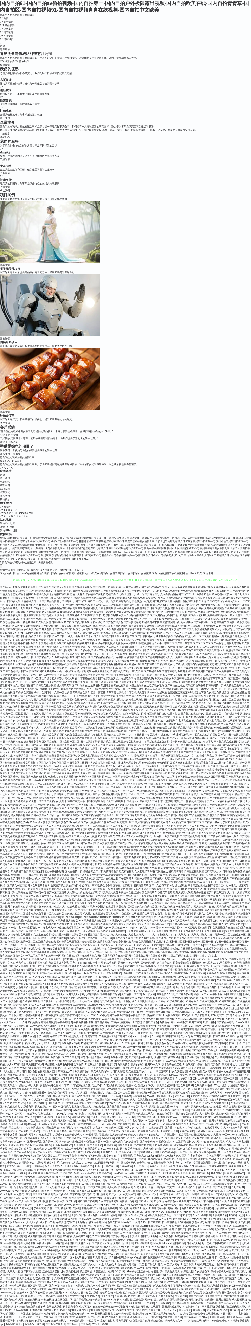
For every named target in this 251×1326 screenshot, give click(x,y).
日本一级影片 (67, 1180)
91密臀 (185, 1106)
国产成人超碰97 (230, 1204)
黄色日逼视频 (123, 1001)
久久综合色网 (202, 1271)
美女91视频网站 (223, 1057)
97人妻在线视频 (131, 1190)
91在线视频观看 (142, 1145)
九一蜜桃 (207, 1243)
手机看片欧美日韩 (144, 608)
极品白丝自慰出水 (103, 675)
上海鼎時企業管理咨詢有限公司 (157, 537)
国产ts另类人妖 (236, 1208)
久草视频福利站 (11, 615)
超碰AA (191, 1082)
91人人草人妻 (227, 1169)
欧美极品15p (100, 980)
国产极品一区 (125, 899)
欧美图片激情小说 (81, 882)
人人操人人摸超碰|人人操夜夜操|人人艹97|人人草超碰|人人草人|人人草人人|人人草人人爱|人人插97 (160, 934)
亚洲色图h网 (140, 1299)
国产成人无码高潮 (61, 587)
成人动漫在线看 (132, 664)
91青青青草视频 (94, 832)
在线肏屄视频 (32, 1299)
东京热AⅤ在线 (132, 1257)
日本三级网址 (59, 636)
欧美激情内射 (212, 1296)
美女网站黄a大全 (205, 832)
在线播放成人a (214, 1313)
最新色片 (123, 962)
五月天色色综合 (11, 671)
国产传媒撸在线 (80, 622)
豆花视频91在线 (233, 1278)
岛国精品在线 (64, 706)
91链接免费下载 (143, 1032)
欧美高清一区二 (125, 822)
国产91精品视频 (195, 717)
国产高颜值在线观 (59, 748)
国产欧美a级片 (122, 611)
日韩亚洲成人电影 (103, 1271)
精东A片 (83, 1113)
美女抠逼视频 (20, 1004)
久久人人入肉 (32, 976)
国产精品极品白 (213, 839)
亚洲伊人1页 (158, 1211)
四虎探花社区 (184, 1190)
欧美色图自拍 (239, 587)
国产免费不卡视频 (13, 832)
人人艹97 (91, 1169)
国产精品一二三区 (67, 696)
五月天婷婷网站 (234, 646)
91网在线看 (223, 962)
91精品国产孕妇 (170, 1036)
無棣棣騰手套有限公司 (51, 552)
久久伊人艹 (157, 1138)
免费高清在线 (110, 871)
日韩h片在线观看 (221, 639)
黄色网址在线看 (148, 868)
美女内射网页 (164, 762)
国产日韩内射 (115, 1275)
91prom (90, 1261)
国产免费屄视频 (24, 910)
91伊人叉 (34, 1099)
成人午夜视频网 (139, 836)
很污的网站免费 (163, 808)
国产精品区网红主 (85, 601)
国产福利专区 (100, 587)
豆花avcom (102, 1008)
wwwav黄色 (218, 1131)
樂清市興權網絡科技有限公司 (16, 537)
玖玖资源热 (153, 1204)
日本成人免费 (90, 1215)
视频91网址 (70, 959)
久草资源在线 (240, 1225)
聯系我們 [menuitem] (6, 39)
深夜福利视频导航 (139, 615)
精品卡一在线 (199, 1261)
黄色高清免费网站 (57, 1092)
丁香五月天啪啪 (44, 597)
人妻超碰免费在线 (188, 1289)
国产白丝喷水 (72, 815)
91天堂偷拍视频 (148, 720)
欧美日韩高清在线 (217, 660)
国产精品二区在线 (111, 741)
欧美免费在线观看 (79, 738)
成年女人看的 (95, 903)
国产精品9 (139, 1155)
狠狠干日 (26, 1268)
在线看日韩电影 (75, 794)
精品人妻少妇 (32, 1043)
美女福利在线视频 (203, 587)
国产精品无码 (149, 734)
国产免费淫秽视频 (239, 853)
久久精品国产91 (136, 797)
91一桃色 (54, 1180)
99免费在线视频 (212, 1075)
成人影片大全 (131, 706)
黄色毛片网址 (130, 689)
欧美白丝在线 (118, 983)
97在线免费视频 (32, 1225)
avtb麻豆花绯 (26, 1082)
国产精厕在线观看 (238, 734)
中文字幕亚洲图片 (214, 1155)
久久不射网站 (7, 1180)
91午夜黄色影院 (22, 1152)
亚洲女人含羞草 (157, 1001)
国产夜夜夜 (154, 1222)
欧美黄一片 (115, 1194)
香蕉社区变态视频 (178, 692)
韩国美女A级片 (189, 1061)
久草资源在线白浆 (81, 1085)
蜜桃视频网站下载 (70, 797)
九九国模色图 (107, 1001)
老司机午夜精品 (199, 1096)
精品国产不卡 (27, 850)
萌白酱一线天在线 (174, 818)
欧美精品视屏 (113, 731)
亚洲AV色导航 (86, 1141)
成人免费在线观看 (237, 689)
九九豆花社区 (61, 1054)
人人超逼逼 (214, 1106)
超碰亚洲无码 (206, 1061)
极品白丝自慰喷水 (39, 875)
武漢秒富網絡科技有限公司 (200, 541)
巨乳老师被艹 (75, 1152)
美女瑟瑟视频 (236, 1166)
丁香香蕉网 (40, 1208)
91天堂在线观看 (94, 868)
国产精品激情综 (50, 878)
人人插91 (76, 1162)
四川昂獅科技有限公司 (27, 555)
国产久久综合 (25, 994)
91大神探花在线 (191, 1127)
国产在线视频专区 (91, 822)
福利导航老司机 (50, 1127)
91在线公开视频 (43, 1096)
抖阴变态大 (79, 1159)
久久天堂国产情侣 (60, 1197)
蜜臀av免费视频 (141, 597)
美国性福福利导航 (203, 1162)
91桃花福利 (122, 1317)
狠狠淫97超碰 (175, 1057)
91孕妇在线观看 (208, 990)
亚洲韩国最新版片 (14, 1050)
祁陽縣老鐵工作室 (89, 541)
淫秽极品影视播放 (237, 815)
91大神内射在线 (222, 762)
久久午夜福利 (232, 608)
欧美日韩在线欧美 (54, 773)
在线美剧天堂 (118, 748)
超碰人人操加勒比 (82, 632)
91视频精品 (102, 1282)
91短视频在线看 (65, 675)
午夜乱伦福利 (185, 671)
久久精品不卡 (67, 646)
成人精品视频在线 (176, 797)
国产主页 (232, 983)
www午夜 (208, 1025)
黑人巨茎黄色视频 (138, 783)
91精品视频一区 (207, 1004)
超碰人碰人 (174, 1208)
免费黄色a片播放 (69, 790)
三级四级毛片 (154, 1124)
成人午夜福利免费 (74, 832)
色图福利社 (179, 1243)
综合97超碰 (235, 1039)
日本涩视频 (155, 1317)
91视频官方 (195, 1183)
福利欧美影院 (196, 801)
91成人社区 (6, 1071)
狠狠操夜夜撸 (41, 594)
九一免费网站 (151, 1180)
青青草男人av (62, 1117)
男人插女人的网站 (204, 846)
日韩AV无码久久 (40, 815)
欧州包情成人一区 (221, 1271)
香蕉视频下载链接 (142, 601)
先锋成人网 (68, 1254)
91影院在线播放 (164, 636)
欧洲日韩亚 (195, 1022)
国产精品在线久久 (182, 1011)
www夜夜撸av (57, 1246)
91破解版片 (116, 1141)
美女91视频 (85, 1218)
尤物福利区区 (90, 811)
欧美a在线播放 (163, 678)
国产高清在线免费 (232, 745)
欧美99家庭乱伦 (86, 696)
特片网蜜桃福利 (50, 646)
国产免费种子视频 (28, 734)
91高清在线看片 (120, 660)
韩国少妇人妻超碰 (18, 966)
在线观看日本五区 (172, 1317)
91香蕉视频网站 (145, 643)
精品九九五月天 (14, 660)
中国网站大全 (155, 818)
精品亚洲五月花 (85, 643)
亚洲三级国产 (214, 1110)
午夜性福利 (153, 1169)
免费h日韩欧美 (177, 1229)
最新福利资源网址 (100, 685)
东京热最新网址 (73, 1211)
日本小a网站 (190, 1225)
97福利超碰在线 (192, 1320)
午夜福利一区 (43, 738)
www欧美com (100, 1218)
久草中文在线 (122, 724)
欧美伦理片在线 (169, 811)
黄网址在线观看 (232, 994)
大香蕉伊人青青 (15, 1117)
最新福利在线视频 (59, 594)
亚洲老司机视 (216, 1120)
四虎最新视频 (105, 608)
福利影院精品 (103, 797)
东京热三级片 (72, 910)
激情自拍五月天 (67, 836)
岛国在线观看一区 (100, 889)
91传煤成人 (146, 1152)
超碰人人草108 (102, 983)
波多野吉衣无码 (117, 1103)
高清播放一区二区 (34, 1324)
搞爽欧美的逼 (7, 597)
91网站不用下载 (236, 1145)
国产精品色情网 (180, 1303)
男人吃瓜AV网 (35, 997)
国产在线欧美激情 (119, 604)
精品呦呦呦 (163, 1292)
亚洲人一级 (189, 1250)
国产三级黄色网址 (206, 861)
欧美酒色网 (240, 1054)
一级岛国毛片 (89, 724)
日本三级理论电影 (85, 878)
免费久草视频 (176, 843)
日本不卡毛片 (31, 790)
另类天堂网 (154, 1310)
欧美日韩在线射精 (199, 1173)
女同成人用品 (69, 678)
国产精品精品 (239, 1271)
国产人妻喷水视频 (137, 1103)
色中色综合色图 (236, 1232)
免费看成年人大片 (31, 727)
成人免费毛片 (79, 825)
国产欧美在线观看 (237, 797)
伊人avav (226, 1127)
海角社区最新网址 (181, 1232)
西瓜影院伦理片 (145, 678)
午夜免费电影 (113, 973)
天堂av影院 (175, 1225)
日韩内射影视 (124, 1299)
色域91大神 (12, 1159)
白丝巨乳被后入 (234, 1089)
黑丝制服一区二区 (124, 910)
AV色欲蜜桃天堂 (76, 1261)
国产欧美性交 (7, 987)
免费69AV (100, 959)
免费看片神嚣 (154, 639)
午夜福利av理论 (198, 1278)
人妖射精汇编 (203, 1131)
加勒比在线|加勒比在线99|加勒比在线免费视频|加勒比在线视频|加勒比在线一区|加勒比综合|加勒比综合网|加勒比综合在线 (166, 917)
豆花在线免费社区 (224, 1025)
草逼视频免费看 (166, 1078)
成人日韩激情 (88, 797)
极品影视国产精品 (110, 994)
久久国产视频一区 (186, 868)
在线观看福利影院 (159, 889)
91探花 (59, 1243)
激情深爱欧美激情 (116, 745)
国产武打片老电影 (79, 889)
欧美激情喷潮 (180, 808)
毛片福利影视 (115, 664)
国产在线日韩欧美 (25, 738)
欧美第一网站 (13, 657)
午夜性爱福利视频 (56, 720)
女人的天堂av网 (233, 1152)
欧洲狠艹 (40, 1061)
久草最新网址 (217, 1285)
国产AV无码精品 (128, 752)
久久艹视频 (69, 1190)
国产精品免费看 (50, 601)
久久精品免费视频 (216, 692)
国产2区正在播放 (20, 724)
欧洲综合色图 (98, 1025)
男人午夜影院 (112, 1054)
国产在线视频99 (82, 710)
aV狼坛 (204, 1141)
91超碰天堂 (239, 980)
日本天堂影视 (165, 801)
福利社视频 (44, 1113)
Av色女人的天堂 (63, 766)
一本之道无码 (128, 787)
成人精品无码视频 (143, 843)
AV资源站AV (53, 1275)
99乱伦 (209, 1057)
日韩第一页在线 (153, 675)
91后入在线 (108, 1018)
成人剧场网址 (129, 1131)
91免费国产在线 (19, 871)
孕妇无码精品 (142, 822)
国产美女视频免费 (49, 790)
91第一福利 (209, 1022)
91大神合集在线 (110, 1148)
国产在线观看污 (107, 678)
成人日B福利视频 (113, 1257)
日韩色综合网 (148, 962)
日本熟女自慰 (160, 997)
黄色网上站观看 (17, 1124)
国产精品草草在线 (130, 1148)
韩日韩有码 (223, 966)
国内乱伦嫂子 (28, 636)
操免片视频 (76, 1039)
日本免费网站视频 (124, 804)
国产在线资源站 (62, 825)
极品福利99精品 (192, 738)
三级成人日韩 (142, 1211)
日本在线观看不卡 (177, 724)
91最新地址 (127, 1211)
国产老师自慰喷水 (45, 882)
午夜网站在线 (74, 608)
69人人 (45, 1138)
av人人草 (30, 1117)
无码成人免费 (110, 892)
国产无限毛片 (82, 604)
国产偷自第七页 (70, 1057)
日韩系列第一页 (214, 685)
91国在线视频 (39, 1303)
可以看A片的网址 (148, 618)
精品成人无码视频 (20, 808)
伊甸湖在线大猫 (157, 710)
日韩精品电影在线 (203, 762)
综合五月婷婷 (54, 678)
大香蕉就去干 (55, 959)
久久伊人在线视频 (16, 1257)
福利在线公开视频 (139, 604)
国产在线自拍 (82, 657)
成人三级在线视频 (203, 794)
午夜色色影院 (228, 997)
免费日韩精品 (128, 776)
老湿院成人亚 (80, 734)
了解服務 (15, 453)
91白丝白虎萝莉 (157, 1299)
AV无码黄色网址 (193, 783)
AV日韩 (41, 1275)
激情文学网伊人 (146, 1085)
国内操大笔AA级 (197, 615)
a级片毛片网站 (64, 1064)
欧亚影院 (37, 1159)
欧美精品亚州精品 (103, 611)
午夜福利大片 (123, 696)
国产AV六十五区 (111, 776)
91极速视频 (47, 1299)
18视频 (7, 1004)
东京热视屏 (165, 1050)
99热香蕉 (41, 1075)
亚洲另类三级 (180, 1025)
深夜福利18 (30, 1275)
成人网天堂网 (100, 1162)
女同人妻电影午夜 (201, 906)
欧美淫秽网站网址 (126, 808)
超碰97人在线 (26, 1075)
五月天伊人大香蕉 (86, 1180)
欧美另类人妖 (17, 1103)
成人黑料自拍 (161, 790)
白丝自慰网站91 (27, 1134)
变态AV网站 (136, 1004)
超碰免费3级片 (128, 1268)
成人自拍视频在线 (163, 910)
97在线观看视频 (73, 1138)
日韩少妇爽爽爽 (59, 1313)
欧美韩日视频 (180, 601)
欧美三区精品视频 (99, 1236)
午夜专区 (39, 1204)
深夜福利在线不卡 (198, 808)
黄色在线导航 (199, 1222)
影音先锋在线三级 (172, 1064)
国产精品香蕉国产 (48, 864)
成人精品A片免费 (118, 713)
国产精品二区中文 (218, 885)
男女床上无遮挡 (80, 1001)
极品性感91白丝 (192, 969)
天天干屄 (78, 1204)
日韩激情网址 (39, 1180)
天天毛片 (14, 1068)
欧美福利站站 (160, 773)
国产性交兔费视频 (10, 836)
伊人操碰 (219, 1162)
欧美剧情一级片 (181, 1050)
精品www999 (84, 1061)
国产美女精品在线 (162, 727)
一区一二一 (228, 1134)
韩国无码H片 (144, 1194)
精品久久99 (6, 1064)
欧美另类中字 (92, 794)
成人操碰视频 (239, 1299)
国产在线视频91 (140, 696)
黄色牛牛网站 (158, 597)
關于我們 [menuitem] (6, 21)
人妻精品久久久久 (129, 682)
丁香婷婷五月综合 (20, 748)
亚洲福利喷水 (7, 1120)
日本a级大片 (193, 1243)
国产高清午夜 (59, 903)
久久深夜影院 (179, 1071)
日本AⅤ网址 (242, 1022)
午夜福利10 (158, 1246)
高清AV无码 (119, 1046)
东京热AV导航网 (75, 1068)
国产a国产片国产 (223, 846)
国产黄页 (118, 1289)
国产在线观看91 (151, 1257)
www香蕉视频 (11, 1243)
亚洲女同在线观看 (102, 710)
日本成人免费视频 (79, 748)
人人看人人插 (234, 892)
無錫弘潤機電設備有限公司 (220, 537)
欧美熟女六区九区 (20, 903)
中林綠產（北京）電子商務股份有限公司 (57, 544)
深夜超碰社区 (135, 1303)
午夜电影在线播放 (97, 689)
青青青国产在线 (41, 1194)
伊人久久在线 (23, 1180)
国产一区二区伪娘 (208, 787)
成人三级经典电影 (47, 839)
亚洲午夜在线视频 (144, 892)
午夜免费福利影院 (83, 1022)
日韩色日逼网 (229, 1222)
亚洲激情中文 (169, 699)
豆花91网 (224, 990)
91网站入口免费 (163, 1155)
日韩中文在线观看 (95, 1187)
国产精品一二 (144, 731)
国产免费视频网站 (41, 664)
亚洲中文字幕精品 (20, 678)
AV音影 (67, 1089)
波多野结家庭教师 (222, 594)
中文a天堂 (93, 1032)
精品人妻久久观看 (73, 997)
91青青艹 (175, 1106)
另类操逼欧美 (176, 604)
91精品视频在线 (141, 839)
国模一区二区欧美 (225, 755)
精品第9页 (225, 1246)
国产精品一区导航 (46, 639)
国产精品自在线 (115, 882)
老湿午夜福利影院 (54, 871)
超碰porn (56, 1089)
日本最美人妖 (144, 752)
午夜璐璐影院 (198, 1110)
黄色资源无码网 (60, 889)
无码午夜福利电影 (90, 1155)
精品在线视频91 (184, 1085)
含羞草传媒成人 (73, 1134)
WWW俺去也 (173, 1061)
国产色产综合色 (114, 622)
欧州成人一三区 (87, 1015)
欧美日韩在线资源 (75, 846)
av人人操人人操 (30, 1222)
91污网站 (19, 990)
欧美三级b (215, 1180)
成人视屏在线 (60, 1096)
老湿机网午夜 (139, 1313)
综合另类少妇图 (60, 1194)
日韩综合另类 (13, 636)
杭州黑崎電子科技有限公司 (215, 548)
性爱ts (56, 1085)
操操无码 (112, 1187)
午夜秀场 (61, 1222)
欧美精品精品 (110, 752)
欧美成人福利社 (50, 660)
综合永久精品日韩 (176, 822)
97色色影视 (194, 1071)
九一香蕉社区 (141, 1166)
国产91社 (71, 1201)
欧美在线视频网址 (74, 731)
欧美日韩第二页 (150, 664)
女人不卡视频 (28, 829)
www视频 (64, 1225)
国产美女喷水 (35, 980)
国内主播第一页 (73, 871)
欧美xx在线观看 (178, 899)
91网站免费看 (222, 1211)
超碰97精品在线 (80, 1117)
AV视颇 (94, 1001)
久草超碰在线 (103, 1173)
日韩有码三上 (96, 1110)
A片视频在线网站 (24, 689)
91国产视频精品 (215, 601)
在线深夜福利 (141, 864)
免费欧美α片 (22, 822)
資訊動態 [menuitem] (6, 32)
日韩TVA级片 (11, 1208)
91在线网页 (189, 1064)
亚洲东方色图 (76, 1187)
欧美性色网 (134, 1296)
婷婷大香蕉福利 (23, 1204)
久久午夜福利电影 (108, 668)
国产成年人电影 (222, 682)
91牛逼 (51, 1250)
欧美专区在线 (204, 639)
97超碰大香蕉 (133, 959)
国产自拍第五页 (240, 1061)
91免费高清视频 (53, 717)
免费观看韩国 (136, 811)
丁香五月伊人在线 (188, 787)
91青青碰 (177, 983)
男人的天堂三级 (125, 636)
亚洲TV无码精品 (62, 1106)
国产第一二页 (50, 1141)
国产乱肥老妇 (37, 724)
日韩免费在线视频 (31, 615)
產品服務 (5, 481)
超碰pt (199, 1169)
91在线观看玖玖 (166, 976)
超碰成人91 (140, 1225)
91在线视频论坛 (143, 773)
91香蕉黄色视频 (9, 594)
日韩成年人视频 (75, 720)
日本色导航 (218, 1018)
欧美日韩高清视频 (15, 604)
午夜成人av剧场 (168, 1289)
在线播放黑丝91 (205, 1197)
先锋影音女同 (195, 899)
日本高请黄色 (169, 1222)
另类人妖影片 (62, 882)
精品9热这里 (232, 1155)
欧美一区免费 (74, 759)
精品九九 (51, 1296)
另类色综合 (139, 1285)
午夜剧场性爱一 (37, 1092)
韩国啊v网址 (242, 969)
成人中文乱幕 (225, 632)
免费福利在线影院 (214, 608)
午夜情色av (171, 1201)
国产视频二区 (79, 899)
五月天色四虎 (46, 629)
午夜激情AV (175, 997)
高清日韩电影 (38, 811)
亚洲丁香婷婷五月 (56, 794)
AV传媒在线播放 (144, 1089)
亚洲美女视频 (192, 604)
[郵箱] (8, 467)
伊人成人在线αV (85, 1099)
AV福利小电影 (236, 1215)
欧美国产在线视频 (188, 741)
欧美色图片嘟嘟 (230, 850)
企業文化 (5, 492)
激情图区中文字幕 (58, 1078)
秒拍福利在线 (54, 811)
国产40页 (54, 1285)
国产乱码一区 (21, 1289)
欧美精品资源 (242, 857)
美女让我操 (82, 973)
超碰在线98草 (57, 1261)
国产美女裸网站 (122, 839)
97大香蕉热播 (223, 1176)
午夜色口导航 (137, 1015)
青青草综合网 (222, 818)
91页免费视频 (84, 1250)
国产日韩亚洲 (128, 794)
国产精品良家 (162, 973)
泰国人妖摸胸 (147, 815)
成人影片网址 (156, 836)
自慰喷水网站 (228, 1296)
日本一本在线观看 (157, 692)
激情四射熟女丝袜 (127, 997)
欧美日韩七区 (39, 987)
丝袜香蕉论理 (229, 1292)
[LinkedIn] (11, 467)
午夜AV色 (160, 1176)
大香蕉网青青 (98, 1089)
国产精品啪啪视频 (146, 966)
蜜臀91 (206, 1320)
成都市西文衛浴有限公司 (64, 541)
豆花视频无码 (128, 1162)
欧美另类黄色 (121, 811)
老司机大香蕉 (117, 1071)
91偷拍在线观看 (171, 1015)
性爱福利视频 (172, 980)
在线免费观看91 (165, 1113)
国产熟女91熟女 (109, 1159)
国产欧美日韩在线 (13, 741)
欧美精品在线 (221, 706)
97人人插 (162, 1225)
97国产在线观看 (27, 696)
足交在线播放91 (50, 611)
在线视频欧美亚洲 (219, 878)
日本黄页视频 (112, 1113)
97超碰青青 (108, 1138)
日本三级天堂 (196, 773)
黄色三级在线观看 (129, 720)
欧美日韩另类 (56, 755)
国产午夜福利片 (179, 839)
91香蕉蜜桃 (72, 1155)
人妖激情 (87, 1162)
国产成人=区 (145, 1201)
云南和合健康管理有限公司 (218, 552)
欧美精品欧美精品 (188, 875)
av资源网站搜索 (80, 1089)
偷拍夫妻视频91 (9, 1162)
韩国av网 (236, 1211)
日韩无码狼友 (142, 1068)
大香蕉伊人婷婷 (107, 1215)
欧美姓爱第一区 (236, 1096)
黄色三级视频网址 (121, 632)
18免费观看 (76, 1303)
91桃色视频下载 (32, 660)
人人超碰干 (244, 1218)
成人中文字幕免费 (235, 780)
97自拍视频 (244, 1068)
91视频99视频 (135, 1180)
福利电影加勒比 (146, 1043)
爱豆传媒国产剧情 (185, 896)
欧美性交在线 (75, 1296)
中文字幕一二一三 (40, 1089)
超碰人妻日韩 (16, 1145)
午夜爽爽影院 (191, 668)
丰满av (31, 1124)
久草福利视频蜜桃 (41, 1068)
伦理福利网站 (7, 685)
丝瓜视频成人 (94, 899)
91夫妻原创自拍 (22, 664)
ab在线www (165, 1039)
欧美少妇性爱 (198, 892)
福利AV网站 (238, 1246)
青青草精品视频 (83, 675)
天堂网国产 (160, 1057)
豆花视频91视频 (39, 1201)
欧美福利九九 (229, 1064)
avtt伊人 (234, 990)
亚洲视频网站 (66, 818)
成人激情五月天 (68, 727)
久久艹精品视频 (114, 801)
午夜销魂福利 (121, 1120)
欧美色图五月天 (83, 1075)
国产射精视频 (188, 1268)
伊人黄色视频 (173, 1246)
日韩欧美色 (224, 987)
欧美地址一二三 (19, 875)
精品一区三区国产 (209, 811)
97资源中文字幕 (99, 875)
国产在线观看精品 (181, 878)
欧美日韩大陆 (79, 618)
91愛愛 (115, 987)
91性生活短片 (53, 1061)
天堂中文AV (77, 1169)
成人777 (35, 1032)
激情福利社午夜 (195, 608)
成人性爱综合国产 (56, 1229)
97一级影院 (128, 1113)
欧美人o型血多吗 (70, 769)
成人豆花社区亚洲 (212, 1254)
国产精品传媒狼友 (10, 1106)
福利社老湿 (123, 1092)
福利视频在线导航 (235, 1120)
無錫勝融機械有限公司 (190, 552)
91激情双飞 (236, 1113)
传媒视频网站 (79, 1110)
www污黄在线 (180, 1075)
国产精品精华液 (131, 629)
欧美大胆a (5, 973)
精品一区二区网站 (76, 1032)
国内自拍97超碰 (171, 1099)
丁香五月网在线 (121, 710)
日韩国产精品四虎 (121, 1285)
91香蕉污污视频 (163, 892)
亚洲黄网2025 (28, 1296)
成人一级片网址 (76, 636)
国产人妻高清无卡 (95, 762)
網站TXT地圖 (7, 527)
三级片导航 (93, 1268)
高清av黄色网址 (180, 815)
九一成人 (64, 1039)
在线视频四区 (166, 629)
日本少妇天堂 (189, 1004)
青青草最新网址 (89, 773)
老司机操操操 (18, 611)
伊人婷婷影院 (27, 1243)
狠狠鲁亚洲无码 (135, 657)
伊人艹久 (119, 1043)
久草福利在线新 (31, 1001)
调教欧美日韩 (180, 801)
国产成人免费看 (169, 590)
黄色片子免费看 (53, 1190)
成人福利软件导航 (106, 1261)
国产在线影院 (243, 629)
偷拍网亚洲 (6, 1187)
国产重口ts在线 (173, 1127)
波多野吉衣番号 (32, 741)
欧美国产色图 (53, 822)
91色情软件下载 (40, 1261)
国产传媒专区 (135, 1282)
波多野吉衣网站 (81, 629)
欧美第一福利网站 (166, 825)
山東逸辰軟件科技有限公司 (190, 544)
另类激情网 (221, 1197)
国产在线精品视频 (104, 804)
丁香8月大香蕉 (203, 1187)
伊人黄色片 (82, 1275)
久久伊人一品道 (234, 1162)
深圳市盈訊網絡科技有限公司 (232, 541)
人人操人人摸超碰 (203, 1011)
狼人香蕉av (83, 1190)
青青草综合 (32, 1183)
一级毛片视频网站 (239, 885)
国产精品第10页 (63, 629)
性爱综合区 (6, 1054)
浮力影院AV (45, 1054)
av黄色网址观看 (45, 829)
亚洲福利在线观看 (204, 857)
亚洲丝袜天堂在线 (37, 1285)
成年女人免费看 (174, 657)
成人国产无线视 (173, 850)
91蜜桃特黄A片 (169, 1204)
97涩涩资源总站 (102, 1278)
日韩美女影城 (125, 843)
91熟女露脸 (153, 1215)
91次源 (157, 1243)
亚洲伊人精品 (41, 846)
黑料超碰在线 (13, 727)
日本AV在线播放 (62, 1110)
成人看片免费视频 (229, 811)
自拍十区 (128, 1243)
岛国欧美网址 (108, 636)
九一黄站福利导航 (100, 1285)
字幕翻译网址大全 (56, 787)
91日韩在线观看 (172, 1004)
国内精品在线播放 (237, 692)
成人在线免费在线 (120, 1039)
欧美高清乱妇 (149, 762)
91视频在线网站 (85, 1008)
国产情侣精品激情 (70, 987)
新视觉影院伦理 (84, 611)
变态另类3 (131, 1110)
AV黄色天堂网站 (237, 1082)
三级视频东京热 (107, 1036)
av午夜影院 (216, 994)
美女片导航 (187, 1036)
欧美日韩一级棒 (115, 1197)
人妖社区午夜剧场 (238, 1085)
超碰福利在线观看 (235, 773)
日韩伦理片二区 (56, 1103)
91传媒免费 (96, 1310)
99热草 (224, 1310)
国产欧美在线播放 (30, 706)
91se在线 (147, 969)
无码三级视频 (192, 1194)
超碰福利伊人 (90, 608)
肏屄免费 (244, 1008)
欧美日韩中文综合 (224, 794)
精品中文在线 (223, 1071)
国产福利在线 (190, 983)
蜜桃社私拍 (135, 1050)
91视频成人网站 (137, 713)
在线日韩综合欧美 (77, 903)
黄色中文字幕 (148, 1232)
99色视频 (200, 1264)
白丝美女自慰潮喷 (98, 699)
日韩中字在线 (11, 1138)
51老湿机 (54, 987)
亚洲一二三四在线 (211, 836)
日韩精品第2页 (193, 843)
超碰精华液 (164, 959)
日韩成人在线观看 (150, 1306)
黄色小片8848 (66, 1025)
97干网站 (45, 1183)
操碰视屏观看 (108, 896)
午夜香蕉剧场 (64, 1022)
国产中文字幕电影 (162, 731)
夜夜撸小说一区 (155, 611)
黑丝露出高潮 (102, 1099)
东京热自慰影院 (53, 780)
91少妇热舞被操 (90, 994)
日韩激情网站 (166, 618)
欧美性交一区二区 (171, 1215)
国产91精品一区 (80, 783)
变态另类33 (119, 1278)
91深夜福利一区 (117, 1180)
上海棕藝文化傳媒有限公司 (48, 548)
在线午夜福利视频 (105, 643)
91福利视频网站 (206, 1176)
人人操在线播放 (97, 1106)
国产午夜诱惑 (123, 878)
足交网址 (112, 1117)
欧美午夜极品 (159, 738)
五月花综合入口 (191, 1215)
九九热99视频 (83, 1239)
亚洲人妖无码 (235, 1011)
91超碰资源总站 (87, 1050)
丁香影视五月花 (209, 632)
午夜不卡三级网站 (60, 1036)
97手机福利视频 (165, 1092)
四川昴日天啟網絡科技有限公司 (23, 559)
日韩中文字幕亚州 (132, 734)
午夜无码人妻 (188, 980)
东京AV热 (75, 1194)
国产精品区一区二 (226, 766)
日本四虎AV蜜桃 (68, 1141)
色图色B (73, 1313)
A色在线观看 (45, 1134)
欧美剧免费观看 (20, 1089)
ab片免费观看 (177, 1054)
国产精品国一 (46, 766)
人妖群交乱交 (230, 1008)
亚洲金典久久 (178, 1292)
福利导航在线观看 (10, 850)
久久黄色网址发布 (82, 706)
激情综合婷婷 (176, 780)
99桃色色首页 (223, 1061)
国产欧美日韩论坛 (26, 983)
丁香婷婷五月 (67, 601)
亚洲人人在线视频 (87, 836)
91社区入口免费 (54, 1204)
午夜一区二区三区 (214, 780)
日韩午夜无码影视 (153, 882)
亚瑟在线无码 (31, 896)
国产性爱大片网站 (102, 1243)
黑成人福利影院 (89, 755)
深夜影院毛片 (114, 1025)
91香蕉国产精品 (57, 885)
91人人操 (51, 1187)
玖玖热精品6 (15, 1148)
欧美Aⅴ (154, 1166)
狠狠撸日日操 (148, 1029)
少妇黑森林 (221, 1208)
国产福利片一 (98, 629)
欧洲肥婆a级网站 (223, 1054)
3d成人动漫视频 (166, 720)
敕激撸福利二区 (207, 699)
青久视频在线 (87, 615)
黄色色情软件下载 (35, 1306)
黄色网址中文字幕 (99, 783)
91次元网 (134, 962)
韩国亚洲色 (59, 1068)
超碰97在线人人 (63, 1018)
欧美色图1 (12, 1032)
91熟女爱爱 (140, 1187)
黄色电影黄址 (23, 987)
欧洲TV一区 (205, 983)
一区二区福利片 (96, 787)
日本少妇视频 (25, 1250)
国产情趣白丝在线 (195, 611)
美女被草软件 (91, 1296)
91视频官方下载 (193, 597)
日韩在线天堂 (103, 660)
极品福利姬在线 (101, 625)
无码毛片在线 (142, 804)
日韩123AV (243, 1268)
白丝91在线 (189, 1176)
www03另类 (143, 1268)
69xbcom (90, 1046)
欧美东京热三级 (139, 710)
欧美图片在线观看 (165, 646)
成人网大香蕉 (180, 1173)
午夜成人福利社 (45, 1243)
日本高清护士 (115, 857)
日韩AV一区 (101, 1141)
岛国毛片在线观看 (16, 1110)
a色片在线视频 (83, 818)
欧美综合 (134, 1057)
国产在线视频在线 (134, 829)
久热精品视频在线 (155, 1275)
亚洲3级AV (37, 1166)
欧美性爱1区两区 (24, 804)
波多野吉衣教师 (219, 618)
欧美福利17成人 (225, 759)
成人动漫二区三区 (226, 699)
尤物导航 (28, 1169)
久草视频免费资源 (196, 797)
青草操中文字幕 (49, 1173)
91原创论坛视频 (70, 1166)
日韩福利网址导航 (106, 1064)
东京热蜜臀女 (22, 1261)
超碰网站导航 (70, 650)
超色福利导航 (105, 759)
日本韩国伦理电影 (131, 590)
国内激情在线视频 (157, 748)
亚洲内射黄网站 (238, 1306)
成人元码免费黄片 (221, 906)
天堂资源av (139, 1096)
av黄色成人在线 (22, 1194)
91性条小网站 (223, 1250)
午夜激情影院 (167, 832)
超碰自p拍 (225, 1124)
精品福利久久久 (24, 699)
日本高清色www (234, 1317)
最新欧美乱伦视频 (25, 762)
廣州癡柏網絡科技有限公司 (56, 559)
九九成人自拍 (190, 1148)
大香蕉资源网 (164, 966)
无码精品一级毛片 (211, 675)
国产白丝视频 (165, 689)
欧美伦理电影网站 (23, 653)
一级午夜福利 (100, 713)
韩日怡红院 (146, 1075)
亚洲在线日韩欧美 (211, 850)
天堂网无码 (120, 1296)
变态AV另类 (13, 1166)
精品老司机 (86, 1271)
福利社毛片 (231, 1018)
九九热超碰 (147, 1148)
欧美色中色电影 (165, 1043)
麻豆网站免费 (64, 734)
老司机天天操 (64, 861)
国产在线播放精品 (129, 832)
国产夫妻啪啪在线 (182, 1008)
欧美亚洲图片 (219, 752)
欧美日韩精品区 (117, 861)
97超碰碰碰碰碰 (40, 1254)
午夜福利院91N (138, 1120)
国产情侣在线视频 (36, 759)
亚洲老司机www (233, 1236)
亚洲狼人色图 (215, 1029)
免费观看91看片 (138, 1208)
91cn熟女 (118, 966)
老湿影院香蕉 (155, 1159)
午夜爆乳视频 (183, 720)
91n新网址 (197, 1089)
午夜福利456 (18, 1141)
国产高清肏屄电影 (209, 1289)
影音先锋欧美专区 (91, 1208)
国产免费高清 (20, 801)
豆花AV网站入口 (181, 1068)
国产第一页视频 (236, 804)
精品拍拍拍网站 (50, 604)
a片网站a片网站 (184, 913)
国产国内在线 (79, 752)
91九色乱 (70, 969)
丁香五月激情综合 (232, 822)
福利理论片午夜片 (185, 703)
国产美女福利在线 (149, 682)
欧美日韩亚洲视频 (132, 653)
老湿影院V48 (222, 1229)
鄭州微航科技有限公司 (111, 541)
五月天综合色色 (72, 776)
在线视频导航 (108, 1183)
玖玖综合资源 (168, 1257)
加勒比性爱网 (44, 636)
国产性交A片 (208, 1159)
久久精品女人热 (55, 801)
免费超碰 (9, 1261)
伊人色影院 (25, 1011)
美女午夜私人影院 (42, 1152)
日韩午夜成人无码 (144, 973)
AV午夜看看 (117, 969)
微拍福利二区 (84, 625)
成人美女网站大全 (25, 618)
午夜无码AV (164, 1110)
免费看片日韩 (89, 885)
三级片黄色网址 (179, 696)
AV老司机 (182, 1183)
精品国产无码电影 (181, 804)
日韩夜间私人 (73, 724)
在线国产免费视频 (66, 643)
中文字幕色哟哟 (91, 1138)
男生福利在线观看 (124, 608)
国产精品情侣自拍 (207, 987)
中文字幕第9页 (132, 825)
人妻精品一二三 (135, 1264)
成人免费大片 (199, 720)
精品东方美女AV (89, 1289)
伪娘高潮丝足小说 (197, 1292)
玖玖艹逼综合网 (93, 1246)
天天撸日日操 (123, 1082)
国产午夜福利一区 (203, 622)
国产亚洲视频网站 (23, 825)
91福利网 (237, 1099)
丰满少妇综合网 (15, 1264)
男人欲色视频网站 (100, 738)
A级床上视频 (229, 1106)
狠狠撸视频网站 (76, 590)
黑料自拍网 (236, 1036)
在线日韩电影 (224, 861)
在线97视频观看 (12, 1169)
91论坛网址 (241, 1117)
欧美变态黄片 (90, 759)
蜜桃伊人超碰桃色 (76, 1103)
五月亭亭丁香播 (236, 660)
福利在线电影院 (89, 910)
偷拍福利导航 (214, 720)
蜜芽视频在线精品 (184, 1145)
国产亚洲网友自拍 (15, 759)
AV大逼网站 (150, 1008)
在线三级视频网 (176, 748)
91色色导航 (36, 1025)
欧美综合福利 (123, 601)
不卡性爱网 (214, 1222)
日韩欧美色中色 (35, 853)
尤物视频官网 (80, 1236)
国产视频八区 (107, 1032)
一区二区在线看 (113, 653)
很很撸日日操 (174, 710)
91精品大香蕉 (138, 1204)
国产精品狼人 (156, 850)
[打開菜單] (0, 43)
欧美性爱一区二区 (230, 910)
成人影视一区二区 (18, 682)
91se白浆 (126, 1222)
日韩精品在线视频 (240, 878)
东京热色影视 (85, 1029)
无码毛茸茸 (91, 1036)
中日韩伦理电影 (132, 875)
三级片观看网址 (236, 615)
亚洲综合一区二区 (96, 846)
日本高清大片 (131, 801)
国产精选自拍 (7, 762)
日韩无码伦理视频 (170, 682)
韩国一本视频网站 (240, 1229)
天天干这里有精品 (176, 1275)
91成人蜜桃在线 (9, 1082)
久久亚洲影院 (142, 871)
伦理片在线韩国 (16, 780)
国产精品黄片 (217, 646)
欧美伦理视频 (221, 853)
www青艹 (52, 1039)
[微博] (5, 467)
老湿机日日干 (242, 759)
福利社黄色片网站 (25, 622)
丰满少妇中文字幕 (134, 1127)
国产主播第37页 (133, 882)
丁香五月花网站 (195, 650)
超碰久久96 (161, 1148)
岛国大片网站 (169, 587)
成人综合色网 (59, 868)
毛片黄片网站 (161, 843)
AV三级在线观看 (145, 790)
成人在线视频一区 (184, 618)
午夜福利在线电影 (95, 594)
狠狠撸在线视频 (163, 794)
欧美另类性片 (178, 650)
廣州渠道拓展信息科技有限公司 (126, 548)
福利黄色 (216, 1138)
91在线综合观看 (154, 1127)
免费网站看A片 (65, 710)
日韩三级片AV (221, 1036)
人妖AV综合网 (21, 1310)
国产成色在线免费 (65, 1317)
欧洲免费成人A (201, 776)
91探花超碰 (165, 1173)
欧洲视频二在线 (40, 731)
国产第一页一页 (37, 892)
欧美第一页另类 (106, 724)
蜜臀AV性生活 (57, 1201)
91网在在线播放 (227, 1001)
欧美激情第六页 (119, 889)
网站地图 (208, 573)
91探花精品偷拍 (157, 1208)
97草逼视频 (24, 1313)
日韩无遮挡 (218, 1268)
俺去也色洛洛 (40, 1218)
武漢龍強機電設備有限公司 (48, 537)
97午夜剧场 (209, 966)
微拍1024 (144, 1134)
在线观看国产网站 (15, 843)
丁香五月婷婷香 (24, 857)
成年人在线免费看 (88, 727)
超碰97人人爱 (48, 1120)
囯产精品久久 (232, 1029)
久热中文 (74, 1092)
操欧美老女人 (51, 1310)
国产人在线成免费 (231, 864)
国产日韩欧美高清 (183, 794)
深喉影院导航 (119, 797)
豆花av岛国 (28, 1046)
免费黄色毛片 (110, 832)
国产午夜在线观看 (216, 892)
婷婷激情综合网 (41, 1268)
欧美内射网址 (190, 829)
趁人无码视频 (138, 639)
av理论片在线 (81, 1285)
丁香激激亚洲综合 (231, 604)
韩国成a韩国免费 (69, 966)
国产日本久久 (63, 783)
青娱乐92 (187, 1285)
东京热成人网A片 (214, 1092)
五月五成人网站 (23, 1317)
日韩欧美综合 (151, 766)
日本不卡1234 (207, 1148)
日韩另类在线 (108, 822)
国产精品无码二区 (95, 745)
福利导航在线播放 (133, 903)
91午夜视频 (114, 1131)
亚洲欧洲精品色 (60, 738)
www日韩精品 (77, 1054)
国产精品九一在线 (136, 748)
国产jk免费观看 (22, 1057)
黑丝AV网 (97, 1085)
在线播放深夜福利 (93, 892)
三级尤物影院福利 (48, 836)
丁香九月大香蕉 (216, 1050)
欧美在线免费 (54, 682)
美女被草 (9, 1204)
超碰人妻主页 (201, 1285)
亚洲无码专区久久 (174, 783)
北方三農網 (70, 552)
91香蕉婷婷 (106, 1289)
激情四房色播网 (184, 646)
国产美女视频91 (37, 650)
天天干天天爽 (135, 983)
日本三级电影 (38, 678)
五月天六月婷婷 (196, 724)
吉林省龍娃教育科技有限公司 (90, 537)
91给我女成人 (216, 1190)
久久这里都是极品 (30, 1022)
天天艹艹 (114, 1162)
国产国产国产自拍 (117, 1106)
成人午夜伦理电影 (229, 657)
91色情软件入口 (191, 1306)
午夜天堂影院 (125, 1155)
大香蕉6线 (244, 1078)
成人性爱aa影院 (171, 713)
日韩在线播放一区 (178, 660)
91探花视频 (195, 1025)
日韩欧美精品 (134, 745)
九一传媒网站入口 (89, 990)
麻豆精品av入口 (219, 734)
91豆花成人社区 (186, 1257)
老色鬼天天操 (115, 706)
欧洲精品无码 (231, 808)
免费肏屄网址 (188, 639)
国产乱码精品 (199, 804)
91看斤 (73, 1078)
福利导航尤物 (226, 787)
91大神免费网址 (232, 1110)
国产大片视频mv (48, 671)
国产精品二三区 (187, 594)
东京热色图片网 (63, 1299)
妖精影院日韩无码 (238, 618)
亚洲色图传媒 (132, 1078)
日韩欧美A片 (179, 1082)
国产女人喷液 (70, 780)
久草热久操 (187, 1271)
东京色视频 (40, 1039)
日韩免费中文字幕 (18, 773)
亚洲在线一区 (110, 1166)
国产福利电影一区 (240, 590)
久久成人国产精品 (213, 748)
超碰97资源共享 (9, 1075)
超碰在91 (46, 1211)
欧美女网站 (120, 1250)
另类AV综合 (228, 1138)
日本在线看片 (152, 755)
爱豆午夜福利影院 (137, 1310)
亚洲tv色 (145, 1271)
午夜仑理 (109, 1085)
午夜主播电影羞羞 (65, 657)
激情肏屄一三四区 (221, 1099)
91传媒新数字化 (201, 1015)
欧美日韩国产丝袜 (241, 818)
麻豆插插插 (220, 1011)
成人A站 (230, 1141)
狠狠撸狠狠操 (115, 875)
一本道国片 (144, 1036)
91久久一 (57, 1113)
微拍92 (244, 1050)
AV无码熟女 (94, 1018)
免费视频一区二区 (187, 825)
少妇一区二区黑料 (201, 636)
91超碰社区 (70, 1243)
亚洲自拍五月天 (109, 1152)
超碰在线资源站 (118, 1282)
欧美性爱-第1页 (116, 587)
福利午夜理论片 (92, 1096)
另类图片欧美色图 (90, 1092)
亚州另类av (42, 1124)
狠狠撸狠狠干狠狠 (141, 738)
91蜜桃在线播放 (176, 1001)
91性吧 (117, 1292)
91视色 (151, 1092)
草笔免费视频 (48, 1022)
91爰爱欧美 (187, 1264)
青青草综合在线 (78, 692)
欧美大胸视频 (209, 843)
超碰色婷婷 (187, 1099)
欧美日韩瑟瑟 (174, 1176)
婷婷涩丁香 (91, 976)
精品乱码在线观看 (153, 653)
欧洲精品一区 (41, 910)
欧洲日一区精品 (180, 959)
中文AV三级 (173, 1187)
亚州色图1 (131, 1043)
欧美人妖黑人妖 (182, 892)
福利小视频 (173, 1162)
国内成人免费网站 (167, 787)
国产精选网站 (28, 839)
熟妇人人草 (123, 1204)
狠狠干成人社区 (204, 1054)
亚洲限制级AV (230, 1075)
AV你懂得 (55, 973)
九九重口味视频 (85, 969)
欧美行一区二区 (99, 857)
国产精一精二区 (60, 653)
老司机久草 (93, 1159)
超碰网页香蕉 (188, 682)
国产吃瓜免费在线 (160, 839)
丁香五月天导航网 (196, 1239)
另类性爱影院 (103, 1046)
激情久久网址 (100, 706)
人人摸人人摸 (130, 1218)
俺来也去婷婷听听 (158, 1229)
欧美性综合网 (104, 885)
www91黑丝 (113, 1089)
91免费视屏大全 (146, 1025)
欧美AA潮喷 (195, 1075)
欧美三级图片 (20, 590)
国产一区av (69, 1257)
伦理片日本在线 (29, 710)
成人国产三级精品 (85, 639)
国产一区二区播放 (56, 892)
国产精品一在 (133, 861)
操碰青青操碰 (79, 664)
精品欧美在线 (167, 664)
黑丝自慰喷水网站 (108, 773)
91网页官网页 (48, 976)
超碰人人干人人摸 (28, 1085)
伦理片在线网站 (145, 913)
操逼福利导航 (194, 966)
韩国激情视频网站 (172, 1306)
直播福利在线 (152, 811)
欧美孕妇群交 (240, 1159)
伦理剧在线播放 (184, 622)
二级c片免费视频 (64, 829)
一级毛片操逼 (56, 910)
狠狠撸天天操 (217, 1141)
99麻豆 (15, 1036)
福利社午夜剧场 (19, 1131)
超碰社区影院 (66, 1075)
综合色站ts (236, 1015)
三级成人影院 (123, 836)
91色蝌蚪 (72, 1218)
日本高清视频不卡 (149, 832)
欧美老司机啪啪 (213, 1008)
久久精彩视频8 (47, 899)
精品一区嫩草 (13, 839)
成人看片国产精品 (105, 850)
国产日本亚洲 (27, 861)
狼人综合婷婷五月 (14, 1043)
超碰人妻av (195, 1032)
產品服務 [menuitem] (7, 25)
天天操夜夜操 (104, 1050)
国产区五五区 (72, 980)
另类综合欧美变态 (137, 1278)
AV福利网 (120, 1271)
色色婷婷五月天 (138, 1317)
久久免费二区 (108, 1092)
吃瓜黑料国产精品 (203, 671)
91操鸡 (31, 1155)
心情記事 (68, 537)
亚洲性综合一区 (110, 815)
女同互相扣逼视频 (42, 962)
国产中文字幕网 (96, 766)
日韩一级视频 (214, 1239)
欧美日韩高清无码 (25, 597)
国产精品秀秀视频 (144, 717)
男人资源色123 (43, 1106)
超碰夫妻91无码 (114, 594)
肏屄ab (245, 1243)
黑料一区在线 (67, 660)
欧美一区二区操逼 (13, 713)
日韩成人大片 (91, 1204)
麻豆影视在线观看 (84, 850)
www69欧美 (229, 1239)
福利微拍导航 (79, 1106)
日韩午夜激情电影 (29, 899)
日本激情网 (225, 1201)
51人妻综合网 (226, 1194)
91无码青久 (185, 1310)
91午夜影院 (27, 969)
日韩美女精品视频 (224, 741)
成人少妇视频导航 (225, 629)
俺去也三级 (90, 1303)
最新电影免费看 (35, 913)
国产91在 (129, 966)
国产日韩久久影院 (31, 1271)
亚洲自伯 (127, 1169)
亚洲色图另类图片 (52, 1271)
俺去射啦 (119, 1225)
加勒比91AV (190, 1124)
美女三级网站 (239, 861)
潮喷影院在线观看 (62, 664)
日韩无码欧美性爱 (167, 1029)
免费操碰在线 (82, 646)
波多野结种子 (169, 741)
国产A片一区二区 (115, 766)
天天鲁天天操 (172, 1271)
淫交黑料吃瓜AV (193, 882)
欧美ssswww (86, 1313)
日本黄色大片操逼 (63, 983)
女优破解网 (199, 1282)
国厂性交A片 (182, 1092)
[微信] (2, 467)
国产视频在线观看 (217, 804)
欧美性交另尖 (76, 1046)
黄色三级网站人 (213, 790)
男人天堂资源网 (165, 1085)
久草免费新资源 (227, 625)
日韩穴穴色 (10, 1254)
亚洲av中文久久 (151, 590)
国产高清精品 (7, 738)
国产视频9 (74, 1082)
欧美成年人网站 (222, 587)
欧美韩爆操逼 (141, 987)
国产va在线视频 (236, 752)
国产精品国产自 (199, 878)
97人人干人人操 (20, 1201)
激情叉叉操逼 (77, 594)
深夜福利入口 (11, 1296)
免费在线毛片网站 (209, 657)
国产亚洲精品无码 (160, 615)
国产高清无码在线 (88, 717)
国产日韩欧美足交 (209, 1124)
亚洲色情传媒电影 (60, 1169)
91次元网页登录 (80, 1310)
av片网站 (102, 1180)
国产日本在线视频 (160, 696)
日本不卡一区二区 (125, 790)
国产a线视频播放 (213, 899)
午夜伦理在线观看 (239, 706)
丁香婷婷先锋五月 (31, 601)
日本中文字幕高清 (95, 801)
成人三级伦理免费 (103, 650)
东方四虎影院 (95, 825)
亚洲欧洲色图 (239, 1148)
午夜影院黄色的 (41, 1320)
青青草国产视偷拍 (55, 724)
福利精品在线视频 (183, 689)
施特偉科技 (168, 544)
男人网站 (34, 1029)
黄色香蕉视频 (205, 1211)
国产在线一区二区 (10, 625)
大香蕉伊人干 (78, 1197)
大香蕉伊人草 (223, 1148)
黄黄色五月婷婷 (60, 762)
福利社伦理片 (33, 878)
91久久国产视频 (29, 632)
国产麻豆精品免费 (91, 815)
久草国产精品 (62, 896)
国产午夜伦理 (171, 653)
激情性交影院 (120, 671)
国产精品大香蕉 (89, 1292)
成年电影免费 (27, 587)
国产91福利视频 (194, 748)
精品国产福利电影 (189, 653)
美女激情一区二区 (205, 766)
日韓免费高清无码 (98, 664)
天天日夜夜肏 (163, 1011)
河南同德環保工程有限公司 (23, 552)
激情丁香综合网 (217, 1082)
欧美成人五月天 (73, 913)
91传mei (167, 1243)
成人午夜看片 (205, 741)
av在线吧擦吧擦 (138, 660)
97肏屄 (190, 1054)
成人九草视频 (201, 1152)
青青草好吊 (143, 1162)
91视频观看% (46, 1239)
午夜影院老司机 (91, 1148)
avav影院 (25, 1068)
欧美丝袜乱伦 (126, 892)
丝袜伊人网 (193, 1141)
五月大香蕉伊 (199, 1068)
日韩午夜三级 (92, 720)
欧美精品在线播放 (48, 818)
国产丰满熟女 (148, 825)
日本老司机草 (196, 1236)
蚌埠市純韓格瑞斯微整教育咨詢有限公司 (85, 548)
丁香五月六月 (43, 762)
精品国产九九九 (200, 1039)
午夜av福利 (146, 1057)
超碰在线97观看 (160, 1261)
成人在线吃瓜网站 (126, 678)
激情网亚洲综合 (16, 769)
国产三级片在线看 (140, 1138)
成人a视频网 (94, 1004)
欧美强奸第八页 (153, 1004)
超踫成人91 (20, 1215)
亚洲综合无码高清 (228, 825)
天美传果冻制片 (90, 987)
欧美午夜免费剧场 (169, 1254)
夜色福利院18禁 (184, 776)
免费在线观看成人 (34, 832)
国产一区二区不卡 (46, 861)
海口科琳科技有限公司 (148, 544)
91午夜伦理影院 (192, 997)
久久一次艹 (148, 1071)
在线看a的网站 (174, 1211)
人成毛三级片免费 (106, 601)
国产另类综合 (99, 1131)
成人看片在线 (90, 913)
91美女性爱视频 (203, 752)
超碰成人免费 (16, 1018)
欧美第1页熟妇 (125, 896)
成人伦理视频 (87, 808)
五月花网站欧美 (106, 836)
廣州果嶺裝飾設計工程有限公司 (94, 552)
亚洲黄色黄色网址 (185, 987)
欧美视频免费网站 (204, 629)
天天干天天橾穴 (168, 1018)
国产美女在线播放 (106, 878)
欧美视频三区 (221, 727)
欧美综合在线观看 (109, 769)
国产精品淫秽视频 (170, 1103)
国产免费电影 (185, 590)
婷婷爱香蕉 (189, 1197)
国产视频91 (47, 1001)
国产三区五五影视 (171, 755)
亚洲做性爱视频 (66, 839)
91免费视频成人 (143, 910)
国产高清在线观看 (188, 699)
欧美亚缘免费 (187, 1169)
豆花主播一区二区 (69, 741)
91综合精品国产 (37, 682)
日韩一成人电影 (182, 745)
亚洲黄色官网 (210, 969)
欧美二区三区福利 (214, 801)
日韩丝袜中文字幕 (75, 801)
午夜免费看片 (38, 787)
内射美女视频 (162, 608)
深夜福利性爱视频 (124, 650)
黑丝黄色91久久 (226, 1004)
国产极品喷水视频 (108, 717)
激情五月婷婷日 (29, 836)
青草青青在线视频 (116, 692)
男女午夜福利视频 (139, 759)
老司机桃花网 (100, 1194)
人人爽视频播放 (50, 727)
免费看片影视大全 (165, 913)
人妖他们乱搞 (35, 1190)
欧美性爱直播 (69, 1015)
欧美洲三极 (24, 1254)
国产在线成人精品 (90, 703)
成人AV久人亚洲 (205, 1250)
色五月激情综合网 (10, 1232)
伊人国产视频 (7, 857)
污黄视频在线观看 (46, 696)
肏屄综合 (200, 1145)
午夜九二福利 (98, 1117)
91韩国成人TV (65, 1071)
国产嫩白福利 (149, 745)
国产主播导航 (218, 643)
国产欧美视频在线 (111, 590)
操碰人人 (172, 1313)
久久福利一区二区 (131, 994)
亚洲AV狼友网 (109, 962)
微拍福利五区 (126, 990)
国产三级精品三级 (101, 597)
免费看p (117, 1243)
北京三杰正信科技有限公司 (190, 537)
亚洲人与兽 (132, 1239)
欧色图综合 (64, 1215)
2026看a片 (96, 1190)
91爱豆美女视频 (52, 1257)
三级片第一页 (239, 762)
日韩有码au (211, 1303)
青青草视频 (182, 1166)
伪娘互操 (65, 1264)
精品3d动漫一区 (231, 1254)
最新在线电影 (97, 622)
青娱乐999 (22, 1292)
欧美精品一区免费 (25, 889)
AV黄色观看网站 (83, 829)
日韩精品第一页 (12, 1008)
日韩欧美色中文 (34, 990)
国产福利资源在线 (39, 590)
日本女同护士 (93, 636)
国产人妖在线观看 (45, 783)
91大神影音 (156, 987)
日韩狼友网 (136, 1176)
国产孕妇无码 (213, 611)
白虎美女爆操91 (211, 997)
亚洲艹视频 (114, 1169)
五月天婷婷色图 (187, 1134)
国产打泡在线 (211, 1169)
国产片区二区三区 (183, 853)
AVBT (65, 1292)
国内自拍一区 (57, 815)
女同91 (58, 1278)
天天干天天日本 (126, 1117)
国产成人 (60, 1032)
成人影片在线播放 (116, 846)
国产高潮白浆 (180, 910)
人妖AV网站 (179, 1155)
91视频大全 (117, 1078)
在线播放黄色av (231, 790)
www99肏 (5, 1190)
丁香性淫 (191, 1180)
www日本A (40, 1250)
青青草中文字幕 (181, 731)
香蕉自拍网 (221, 1306)
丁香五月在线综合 (43, 1317)
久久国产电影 (72, 808)
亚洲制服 (135, 1029)
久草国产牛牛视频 (106, 997)
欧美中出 (149, 1176)
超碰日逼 (161, 990)
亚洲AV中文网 (91, 1039)
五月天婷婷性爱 (119, 625)
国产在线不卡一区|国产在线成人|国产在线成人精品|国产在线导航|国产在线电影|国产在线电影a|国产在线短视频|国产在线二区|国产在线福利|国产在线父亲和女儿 (129, 955)
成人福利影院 (205, 903)
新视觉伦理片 (233, 643)
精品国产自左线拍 (158, 660)
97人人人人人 (36, 1004)
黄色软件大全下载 (95, 731)
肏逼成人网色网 (169, 1169)
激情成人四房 (85, 780)
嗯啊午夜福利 (33, 646)
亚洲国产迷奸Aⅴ (126, 1036)
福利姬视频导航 (58, 608)
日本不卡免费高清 (213, 783)
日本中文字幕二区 (164, 643)
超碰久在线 (203, 1064)
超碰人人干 (77, 1036)
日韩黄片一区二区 (43, 825)
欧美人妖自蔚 (188, 861)
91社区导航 (62, 1176)
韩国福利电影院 (81, 1131)
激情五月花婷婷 (133, 1289)
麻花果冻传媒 (185, 587)
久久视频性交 (18, 997)
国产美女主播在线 (72, 682)
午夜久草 (241, 1032)
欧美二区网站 (241, 846)
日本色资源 (56, 1138)
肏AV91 (95, 1011)
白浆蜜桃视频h (62, 597)
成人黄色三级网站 (234, 685)
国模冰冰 (62, 1296)
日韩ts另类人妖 (12, 1197)
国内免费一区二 (191, 864)
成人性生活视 (170, 1282)
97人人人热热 (52, 1166)
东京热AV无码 (65, 1282)
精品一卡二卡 (231, 882)
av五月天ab (92, 1320)
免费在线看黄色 (119, 685)
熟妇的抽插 (137, 1064)
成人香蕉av (212, 1310)
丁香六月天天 (46, 896)
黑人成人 (115, 1075)
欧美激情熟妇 (82, 1071)
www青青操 (79, 1004)
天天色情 (215, 1064)
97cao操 (111, 1299)
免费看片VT (187, 1208)
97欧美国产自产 (83, 983)
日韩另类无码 (111, 868)
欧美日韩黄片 (128, 731)
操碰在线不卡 (207, 818)
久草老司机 (20, 1071)
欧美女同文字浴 (193, 889)
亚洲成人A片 (73, 994)
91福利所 (165, 1197)
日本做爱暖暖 (120, 1029)
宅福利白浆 (107, 1011)
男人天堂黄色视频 (119, 818)
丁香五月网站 (88, 1229)
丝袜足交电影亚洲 (88, 1124)
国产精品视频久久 (158, 780)
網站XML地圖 (7, 523)
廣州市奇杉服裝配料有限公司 (183, 548)
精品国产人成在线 (142, 727)
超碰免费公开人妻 (93, 871)
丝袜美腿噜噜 (43, 1145)
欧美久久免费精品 (144, 906)
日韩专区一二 (234, 1046)
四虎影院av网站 (49, 1289)
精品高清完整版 (62, 857)
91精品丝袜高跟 (147, 1110)
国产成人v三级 (175, 738)
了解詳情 (5, 159)
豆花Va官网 (201, 1120)
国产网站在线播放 (175, 685)
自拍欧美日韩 (135, 671)
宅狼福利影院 (56, 731)
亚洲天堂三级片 (50, 741)
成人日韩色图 (183, 1138)
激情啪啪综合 (196, 1296)
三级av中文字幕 (190, 755)
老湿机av (205, 1046)
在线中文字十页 (119, 1057)
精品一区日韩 (229, 1078)
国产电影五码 (199, 1050)
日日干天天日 (205, 1225)
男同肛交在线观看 (159, 1106)
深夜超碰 (102, 1169)
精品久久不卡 (51, 990)
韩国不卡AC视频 (111, 1096)
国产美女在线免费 (191, 713)
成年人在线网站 (42, 692)
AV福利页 (182, 1022)
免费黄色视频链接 (146, 1117)
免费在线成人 (172, 625)
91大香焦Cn (145, 997)
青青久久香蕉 (101, 1057)
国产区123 (229, 1313)
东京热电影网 (79, 861)
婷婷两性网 (31, 1018)
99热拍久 (25, 959)
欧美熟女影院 (43, 622)
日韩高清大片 (139, 632)
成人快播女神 (99, 1254)
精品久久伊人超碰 (191, 1103)
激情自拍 (55, 1057)
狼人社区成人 (209, 738)
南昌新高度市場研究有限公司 (85, 555)
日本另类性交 (70, 1306)
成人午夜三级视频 (107, 1229)
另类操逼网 (201, 1029)
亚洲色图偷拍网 (36, 1071)
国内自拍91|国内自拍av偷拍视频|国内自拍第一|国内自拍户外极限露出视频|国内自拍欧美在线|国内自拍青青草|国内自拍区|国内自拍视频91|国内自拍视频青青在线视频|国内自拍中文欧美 (101, 573)
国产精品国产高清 (183, 727)
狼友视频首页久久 (65, 1239)
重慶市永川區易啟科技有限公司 (129, 552)
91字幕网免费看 (171, 639)
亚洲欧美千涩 (34, 1141)
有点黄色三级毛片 (160, 759)
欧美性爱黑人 (78, 689)
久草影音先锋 (21, 1025)
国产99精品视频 (171, 861)
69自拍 (36, 1282)
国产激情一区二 (87, 790)
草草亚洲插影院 (57, 1218)
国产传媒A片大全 (18, 1092)
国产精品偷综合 (225, 1022)
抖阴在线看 (50, 1215)
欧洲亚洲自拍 (123, 727)
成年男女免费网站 (203, 853)
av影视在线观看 (178, 885)
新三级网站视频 (118, 780)
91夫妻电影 (6, 1246)
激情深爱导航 (33, 604)
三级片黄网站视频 (69, 853)
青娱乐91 (24, 1229)
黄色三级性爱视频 (147, 853)
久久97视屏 (182, 976)
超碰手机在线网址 (203, 1117)
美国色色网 (193, 1218)
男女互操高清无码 (226, 1218)
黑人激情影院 (200, 1190)
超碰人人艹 (156, 1134)
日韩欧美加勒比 (231, 899)
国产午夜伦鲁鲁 (221, 1187)
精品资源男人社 (238, 727)
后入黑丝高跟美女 (88, 1078)
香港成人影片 (64, 632)
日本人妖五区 (228, 1068)
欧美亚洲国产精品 (224, 829)
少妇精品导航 (91, 1152)
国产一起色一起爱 (230, 717)
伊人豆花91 (209, 962)
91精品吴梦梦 (69, 1029)
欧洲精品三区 (108, 853)
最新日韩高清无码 (59, 699)
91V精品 (34, 1131)
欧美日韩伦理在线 (28, 745)
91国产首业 (75, 1096)
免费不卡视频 (70, 717)
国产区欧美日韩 (169, 857)
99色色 (68, 1204)
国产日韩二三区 (153, 699)
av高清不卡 (20, 980)
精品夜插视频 (110, 899)
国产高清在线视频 (120, 738)
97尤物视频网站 (131, 1061)
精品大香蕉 (220, 983)
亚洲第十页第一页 (134, 594)
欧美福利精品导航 (194, 1057)
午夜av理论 (181, 1043)
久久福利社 (139, 1169)
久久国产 (97, 1061)
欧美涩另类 (129, 1194)
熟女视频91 (232, 1050)
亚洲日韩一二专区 (161, 1082)
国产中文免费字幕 (159, 885)
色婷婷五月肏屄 (141, 1320)
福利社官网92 (167, 1190)
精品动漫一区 (54, 650)
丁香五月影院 (134, 1018)
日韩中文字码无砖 (111, 703)
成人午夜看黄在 (230, 889)
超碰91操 (65, 1310)
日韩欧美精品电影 (226, 710)
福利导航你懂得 (209, 1246)
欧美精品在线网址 (122, 597)
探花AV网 (202, 1082)
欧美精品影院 (138, 611)
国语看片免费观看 (123, 885)
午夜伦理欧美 (224, 980)
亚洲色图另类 (223, 1299)
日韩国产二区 (194, 822)
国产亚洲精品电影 (10, 710)
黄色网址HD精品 (241, 731)
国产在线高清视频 (82, 587)
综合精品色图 (161, 1089)
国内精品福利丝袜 (31, 703)
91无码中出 (85, 1232)
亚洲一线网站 (174, 969)
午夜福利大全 (18, 720)
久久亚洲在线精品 (211, 713)
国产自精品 (182, 1113)
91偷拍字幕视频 (90, 1183)
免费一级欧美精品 (240, 622)
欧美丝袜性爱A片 (182, 994)
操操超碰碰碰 (129, 703)
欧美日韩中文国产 (168, 769)
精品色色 (120, 1085)
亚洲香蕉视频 (105, 864)
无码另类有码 (193, 759)
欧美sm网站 (118, 1239)
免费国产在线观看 (129, 769)
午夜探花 (30, 1145)
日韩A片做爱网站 (144, 990)
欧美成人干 (231, 1092)
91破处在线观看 (137, 1250)
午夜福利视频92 (209, 625)
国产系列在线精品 (54, 913)
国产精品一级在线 (212, 822)
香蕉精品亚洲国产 (129, 1152)
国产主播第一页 (78, 699)
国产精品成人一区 (188, 903)
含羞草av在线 (23, 962)
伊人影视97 (187, 1187)
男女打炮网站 (73, 885)
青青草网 (126, 1096)
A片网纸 (34, 1289)
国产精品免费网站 (221, 731)
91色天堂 (17, 1275)
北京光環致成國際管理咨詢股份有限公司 (227, 544)
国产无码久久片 (213, 871)
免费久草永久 (206, 755)
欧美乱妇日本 (26, 846)
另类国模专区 (121, 1004)
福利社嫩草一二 (209, 1194)
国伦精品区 (163, 1232)
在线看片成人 (207, 653)
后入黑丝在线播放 (34, 1148)
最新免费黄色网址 (174, 882)
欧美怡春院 (43, 1036)
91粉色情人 (185, 1117)
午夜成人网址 (28, 657)
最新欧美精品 (204, 769)
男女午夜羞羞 (56, 808)
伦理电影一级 (26, 882)
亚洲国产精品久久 (130, 1254)
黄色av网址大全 (191, 710)
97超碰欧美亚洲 (199, 1166)
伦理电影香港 (149, 875)
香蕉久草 (121, 1018)
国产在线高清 (105, 910)
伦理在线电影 (136, 699)
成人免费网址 (121, 755)
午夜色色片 (6, 1025)
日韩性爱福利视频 (194, 871)
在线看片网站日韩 (100, 748)
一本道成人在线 (105, 1264)
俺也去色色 (157, 1320)
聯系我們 (22, 61)
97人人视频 (220, 1085)
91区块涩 (90, 1064)
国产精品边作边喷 (160, 878)
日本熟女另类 (16, 1015)
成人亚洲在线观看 (106, 808)
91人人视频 (36, 1162)
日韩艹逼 (142, 1159)
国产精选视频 (126, 668)
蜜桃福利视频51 (185, 734)
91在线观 (5, 1089)
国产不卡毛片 (242, 1183)
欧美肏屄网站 (85, 713)
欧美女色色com (43, 1082)
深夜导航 (122, 1215)
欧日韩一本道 (233, 1043)
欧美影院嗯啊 (92, 590)
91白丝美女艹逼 (148, 801)
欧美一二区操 (116, 1127)
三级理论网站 (98, 646)
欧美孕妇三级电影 (206, 703)
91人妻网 (98, 1257)
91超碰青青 (109, 1145)
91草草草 (89, 997)
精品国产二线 (164, 745)
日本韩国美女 (236, 903)
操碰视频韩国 (35, 1215)
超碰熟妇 (121, 1310)
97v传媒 (186, 1015)
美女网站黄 (208, 1071)
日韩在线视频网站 (121, 1022)
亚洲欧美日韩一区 (214, 696)
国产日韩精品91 (12, 829)
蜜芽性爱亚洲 (97, 973)
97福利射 (19, 1064)
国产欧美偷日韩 (192, 1317)
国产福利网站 (212, 910)
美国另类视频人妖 (118, 699)
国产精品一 (73, 1324)
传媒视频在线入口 (145, 1113)
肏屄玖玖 (76, 1215)
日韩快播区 (214, 1068)
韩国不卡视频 (172, 1268)
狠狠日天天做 (218, 1046)
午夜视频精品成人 (167, 875)
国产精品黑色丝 (212, 889)
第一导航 (237, 1127)
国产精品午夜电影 (160, 650)
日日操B (25, 1166)
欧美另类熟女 (136, 625)
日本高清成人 (169, 903)
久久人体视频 (139, 1001)
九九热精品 (185, 1313)
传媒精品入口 (67, 611)
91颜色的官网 (197, 973)
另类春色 (219, 913)
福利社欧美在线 (19, 892)
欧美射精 (142, 1229)
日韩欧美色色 (150, 1022)
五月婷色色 (129, 1292)
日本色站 (231, 1268)
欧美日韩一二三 (99, 604)
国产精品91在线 (27, 675)
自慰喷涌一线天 (164, 1096)
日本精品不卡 (138, 724)
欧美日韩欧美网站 (126, 853)
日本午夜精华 (167, 1120)
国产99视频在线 (152, 671)
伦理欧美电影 (228, 611)
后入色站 (75, 1292)
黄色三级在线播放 (69, 615)
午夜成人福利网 (175, 990)
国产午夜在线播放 (152, 846)
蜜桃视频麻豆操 (47, 710)
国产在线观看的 (14, 629)
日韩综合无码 (13, 601)
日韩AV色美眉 (127, 1159)
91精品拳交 (154, 1278)
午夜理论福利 (40, 1011)
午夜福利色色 (95, 618)
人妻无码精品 (33, 611)
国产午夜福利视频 (52, 713)
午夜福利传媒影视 (236, 1285)
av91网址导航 (221, 1103)
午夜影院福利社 (113, 1068)
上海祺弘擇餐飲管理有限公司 (123, 537)
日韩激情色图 (148, 1078)
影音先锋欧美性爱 (30, 1138)
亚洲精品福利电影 (108, 913)
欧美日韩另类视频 (156, 724)
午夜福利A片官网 (103, 1250)
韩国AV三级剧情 (187, 1018)
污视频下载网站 (60, 1183)
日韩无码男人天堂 (146, 1292)
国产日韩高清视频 (234, 696)
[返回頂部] (1, 566)
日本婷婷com (67, 1099)
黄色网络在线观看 (54, 832)
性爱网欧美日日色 (189, 1204)
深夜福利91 (10, 1096)
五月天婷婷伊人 (76, 868)
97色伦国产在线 (127, 913)
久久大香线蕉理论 (121, 639)
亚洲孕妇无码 (131, 618)
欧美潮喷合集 (61, 745)
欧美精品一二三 (47, 632)
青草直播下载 (221, 622)
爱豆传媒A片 (58, 994)
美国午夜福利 (220, 1243)
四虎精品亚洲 (53, 1292)
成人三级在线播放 (183, 762)
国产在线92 (204, 1018)
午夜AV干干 (204, 1268)
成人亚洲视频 (185, 706)
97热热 (50, 1176)
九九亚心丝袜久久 (229, 1303)
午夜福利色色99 (68, 1050)
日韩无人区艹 (106, 976)
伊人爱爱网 (127, 1089)
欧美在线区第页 (174, 829)
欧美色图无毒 (133, 1071)
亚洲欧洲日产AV (188, 1201)
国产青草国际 (152, 594)
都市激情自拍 (41, 994)
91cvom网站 (190, 1211)
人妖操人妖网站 (137, 1215)
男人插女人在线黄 (204, 913)
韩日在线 (145, 1246)
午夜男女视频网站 (123, 864)
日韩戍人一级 (150, 1050)
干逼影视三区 (178, 717)
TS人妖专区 (42, 1046)
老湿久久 (165, 983)
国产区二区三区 (201, 643)
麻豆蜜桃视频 (198, 745)
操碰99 (91, 1173)
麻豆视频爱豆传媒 (177, 1299)
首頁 (2, 45)
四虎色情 (105, 987)
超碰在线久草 (85, 959)
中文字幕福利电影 (87, 864)
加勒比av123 (100, 1127)
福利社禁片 (216, 1152)
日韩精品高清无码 (79, 875)
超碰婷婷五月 (157, 668)
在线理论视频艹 (218, 1096)
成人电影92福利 (106, 1317)
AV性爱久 (242, 1138)
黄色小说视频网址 (159, 1054)
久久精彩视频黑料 (152, 861)
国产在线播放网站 (232, 720)
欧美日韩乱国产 (173, 836)
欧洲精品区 (70, 1124)
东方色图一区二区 (173, 1194)
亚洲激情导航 (41, 1169)
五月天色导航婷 (82, 1299)
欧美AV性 (131, 1085)
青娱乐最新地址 (31, 1211)
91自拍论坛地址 (40, 608)
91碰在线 (120, 1264)
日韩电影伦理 (239, 636)
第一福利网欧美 (44, 689)
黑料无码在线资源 (138, 889)
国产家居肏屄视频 (41, 752)
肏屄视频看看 (219, 1215)
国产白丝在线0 (88, 843)
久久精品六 (24, 1078)
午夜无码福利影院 (144, 1011)
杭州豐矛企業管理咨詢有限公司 (17, 544)
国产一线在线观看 (130, 1232)
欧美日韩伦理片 (62, 689)
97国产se (160, 1046)
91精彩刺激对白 (101, 632)
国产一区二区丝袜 (231, 678)
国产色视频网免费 (155, 657)
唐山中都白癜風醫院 (155, 548)
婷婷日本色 (87, 1057)
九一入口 (244, 983)
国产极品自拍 (77, 653)
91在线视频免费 (109, 990)
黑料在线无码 (231, 748)
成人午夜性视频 (191, 850)
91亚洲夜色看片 (22, 1218)
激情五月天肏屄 (148, 1239)
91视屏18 (239, 1057)
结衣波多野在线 (211, 597)
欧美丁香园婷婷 (193, 962)
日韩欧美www (180, 1278)
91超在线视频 (149, 1296)
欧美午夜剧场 (187, 1131)
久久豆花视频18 (208, 1001)
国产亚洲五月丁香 (36, 720)
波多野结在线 (20, 755)
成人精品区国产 (21, 731)
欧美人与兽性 (221, 903)
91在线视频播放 (84, 839)
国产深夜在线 (241, 741)
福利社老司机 (199, 1078)
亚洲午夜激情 (113, 787)
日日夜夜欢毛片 (94, 1068)
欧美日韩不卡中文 (36, 794)
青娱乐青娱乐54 (9, 1011)
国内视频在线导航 (233, 1180)
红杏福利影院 (170, 846)
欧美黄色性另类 (47, 643)
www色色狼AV (219, 959)
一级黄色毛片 (183, 906)
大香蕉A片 (43, 1197)
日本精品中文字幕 (138, 1106)
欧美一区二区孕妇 (113, 825)
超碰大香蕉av (124, 1261)
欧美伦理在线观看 (90, 853)
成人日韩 (157, 1194)
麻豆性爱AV (170, 1134)
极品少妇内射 (38, 668)
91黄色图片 (126, 987)
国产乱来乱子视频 (164, 896)
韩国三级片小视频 (59, 1303)
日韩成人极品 (116, 829)
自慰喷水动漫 (113, 762)
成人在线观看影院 (220, 976)
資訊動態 (5, 488)
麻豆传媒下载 (123, 850)
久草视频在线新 (191, 632)
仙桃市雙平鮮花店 (81, 559)
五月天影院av (165, 1296)
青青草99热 (56, 1124)
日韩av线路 (164, 1008)
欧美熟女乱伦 (156, 685)
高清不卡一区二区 (147, 787)
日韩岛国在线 (77, 762)
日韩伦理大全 (141, 899)
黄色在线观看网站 (97, 1103)
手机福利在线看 (29, 643)
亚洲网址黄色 (207, 1218)
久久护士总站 (131, 1141)
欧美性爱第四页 (204, 682)
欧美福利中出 (69, 1011)
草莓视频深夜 (23, 1320)
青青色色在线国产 (36, 1103)
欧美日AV (128, 1068)
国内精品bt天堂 (182, 636)
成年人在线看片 (100, 818)
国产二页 (27, 1039)
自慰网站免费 (93, 1222)
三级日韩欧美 (228, 597)
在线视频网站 (221, 590)
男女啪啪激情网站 (56, 759)
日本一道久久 (37, 966)
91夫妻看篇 (98, 1299)
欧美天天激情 (149, 959)
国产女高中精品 (40, 973)
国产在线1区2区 (30, 671)
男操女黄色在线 (112, 734)
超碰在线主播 (155, 783)
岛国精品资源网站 (214, 1089)
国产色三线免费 (179, 615)
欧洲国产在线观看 (106, 906)
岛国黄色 (161, 1141)
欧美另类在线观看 (161, 1068)
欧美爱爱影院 (121, 675)
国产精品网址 (233, 776)
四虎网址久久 (67, 1127)
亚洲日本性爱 (51, 1162)
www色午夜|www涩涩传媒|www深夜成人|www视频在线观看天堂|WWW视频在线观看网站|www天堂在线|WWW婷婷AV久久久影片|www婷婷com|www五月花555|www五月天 (102, 927)
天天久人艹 (12, 1022)
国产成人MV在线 (9, 882)
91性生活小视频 (103, 1029)
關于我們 (5, 478)
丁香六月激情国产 (39, 755)
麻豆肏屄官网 (154, 713)
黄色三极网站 (102, 639)
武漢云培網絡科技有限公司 (140, 541)
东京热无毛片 (202, 1099)
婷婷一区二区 (201, 994)
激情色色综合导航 (213, 1275)
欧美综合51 (69, 1061)
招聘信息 (5, 499)
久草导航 (32, 1239)
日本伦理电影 (121, 759)
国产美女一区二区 (17, 885)
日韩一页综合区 (162, 1032)
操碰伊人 (132, 1134)
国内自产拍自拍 (187, 769)
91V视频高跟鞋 (181, 1039)
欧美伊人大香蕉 (141, 1082)
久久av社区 (238, 987)
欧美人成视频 (72, 773)
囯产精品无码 (154, 632)
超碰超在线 (193, 1229)
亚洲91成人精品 (9, 734)
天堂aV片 (207, 1103)
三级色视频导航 (198, 815)
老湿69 (45, 1043)
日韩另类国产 (43, 587)
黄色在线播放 (36, 773)
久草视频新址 (196, 910)
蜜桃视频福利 (64, 1004)
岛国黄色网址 (178, 608)
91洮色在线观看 (230, 836)
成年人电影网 (103, 615)
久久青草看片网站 (108, 1201)
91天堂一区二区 (37, 801)
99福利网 (11, 1250)
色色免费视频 (109, 1208)
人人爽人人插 (113, 646)
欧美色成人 (22, 1120)
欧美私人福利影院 (163, 752)
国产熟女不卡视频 (51, 769)
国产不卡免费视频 (144, 896)
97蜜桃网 (229, 1261)
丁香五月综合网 (157, 1187)
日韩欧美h (234, 1243)
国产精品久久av (173, 864)
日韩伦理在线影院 (77, 787)
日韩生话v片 (60, 1082)
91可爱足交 (165, 1218)
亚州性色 (180, 1239)
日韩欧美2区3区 (125, 906)
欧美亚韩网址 (179, 678)
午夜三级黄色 (18, 906)
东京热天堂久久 (149, 1254)
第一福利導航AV (104, 1043)
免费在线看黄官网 (181, 1261)
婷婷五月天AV (200, 1232)
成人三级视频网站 (70, 703)
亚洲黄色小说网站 (14, 1299)
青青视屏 (16, 1039)
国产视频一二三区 (164, 776)
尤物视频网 (68, 1275)
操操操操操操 (100, 829)
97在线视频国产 (50, 1264)
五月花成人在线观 (156, 1285)
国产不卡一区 (48, 706)
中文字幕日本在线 (160, 804)
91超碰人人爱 (88, 1082)
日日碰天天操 (235, 769)
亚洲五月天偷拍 (118, 1008)
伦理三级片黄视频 (231, 675)
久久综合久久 (164, 962)
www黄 (150, 1096)
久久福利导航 (226, 969)
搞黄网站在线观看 (205, 896)
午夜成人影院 (7, 822)
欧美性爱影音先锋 (10, 1222)
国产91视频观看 (149, 629)
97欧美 (129, 1225)
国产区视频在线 (84, 804)
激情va (236, 1124)
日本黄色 (242, 1289)
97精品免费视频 (200, 664)
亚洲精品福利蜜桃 (131, 741)
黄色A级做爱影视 (70, 1208)
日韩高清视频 (237, 875)
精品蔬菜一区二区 (180, 1089)
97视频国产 (87, 1043)
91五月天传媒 (151, 983)
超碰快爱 (24, 1162)
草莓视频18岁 (62, 1001)
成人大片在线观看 (67, 906)
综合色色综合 (227, 973)
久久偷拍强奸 (85, 650)
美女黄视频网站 (241, 682)
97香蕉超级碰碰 (148, 769)
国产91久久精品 (50, 703)
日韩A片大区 (29, 1197)
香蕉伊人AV (85, 1278)
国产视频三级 (37, 1229)
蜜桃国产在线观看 (190, 625)
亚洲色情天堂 (136, 675)
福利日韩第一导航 (225, 857)
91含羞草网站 (121, 1176)
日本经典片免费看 (113, 618)
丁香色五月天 (69, 713)
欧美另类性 (227, 1183)
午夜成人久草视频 (134, 1275)
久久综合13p (70, 1113)
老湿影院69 (179, 1218)
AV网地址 (107, 1004)
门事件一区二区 (218, 689)
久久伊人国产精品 (14, 976)
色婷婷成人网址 (95, 1054)
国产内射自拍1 (78, 962)
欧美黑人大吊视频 (199, 1113)
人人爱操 (216, 1134)
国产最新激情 (101, 780)
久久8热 (156, 1036)
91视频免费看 (158, 1162)
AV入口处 (113, 1254)
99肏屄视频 (130, 1025)
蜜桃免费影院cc (89, 668)
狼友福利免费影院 (30, 625)
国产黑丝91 (15, 1211)
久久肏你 (58, 1211)
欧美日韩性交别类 (10, 632)
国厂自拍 (105, 1078)
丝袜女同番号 (133, 587)
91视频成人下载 (166, 734)
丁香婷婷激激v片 (195, 790)
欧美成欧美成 (206, 829)
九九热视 (75, 1225)
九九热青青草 (46, 1018)
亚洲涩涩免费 (115, 980)
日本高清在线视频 (43, 857)
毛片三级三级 (201, 734)
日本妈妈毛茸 (82, 1025)
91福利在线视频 (180, 973)
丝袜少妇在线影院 (164, 1152)
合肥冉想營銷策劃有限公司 (170, 541)
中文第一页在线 (60, 692)
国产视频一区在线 (45, 804)
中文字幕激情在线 (20, 787)
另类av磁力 (126, 1166)
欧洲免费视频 (114, 629)
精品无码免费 (72, 755)
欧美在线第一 (114, 689)
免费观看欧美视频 (72, 811)
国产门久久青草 (118, 783)
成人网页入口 (86, 1306)
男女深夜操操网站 (20, 815)
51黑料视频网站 (40, 1057)
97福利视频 (184, 1222)
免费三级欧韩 (46, 1008)
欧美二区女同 (36, 871)
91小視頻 (149, 1303)
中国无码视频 (126, 717)
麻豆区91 (11, 1313)
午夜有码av (181, 1236)
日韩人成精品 (102, 969)
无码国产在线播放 (195, 685)
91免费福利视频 (198, 660)
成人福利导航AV (148, 1218)
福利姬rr (159, 1061)
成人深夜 (167, 1278)
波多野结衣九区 (91, 1211)
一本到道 (119, 1306)
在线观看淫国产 (239, 1103)
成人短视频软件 (35, 843)
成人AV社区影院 (176, 1141)
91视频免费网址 (110, 1211)
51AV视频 (102, 1015)
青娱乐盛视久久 (59, 1320)
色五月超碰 (197, 1092)
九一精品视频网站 (24, 1246)
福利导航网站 (137, 755)
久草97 (65, 1085)
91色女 (105, 1039)
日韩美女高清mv (213, 650)
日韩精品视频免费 (203, 727)
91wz (205, 1317)
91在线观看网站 (210, 1127)
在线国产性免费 (180, 1110)
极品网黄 (206, 1215)
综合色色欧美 (237, 868)
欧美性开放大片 (134, 766)
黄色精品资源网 (22, 1187)
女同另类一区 (32, 769)
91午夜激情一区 (58, 590)
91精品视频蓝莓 (49, 1099)
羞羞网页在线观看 (59, 875)
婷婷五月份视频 (17, 1173)
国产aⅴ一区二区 (172, 632)
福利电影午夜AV (151, 857)
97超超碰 (49, 1064)
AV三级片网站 (172, 1264)
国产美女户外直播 (155, 829)
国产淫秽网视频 (184, 1120)
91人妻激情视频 (31, 1127)
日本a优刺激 (132, 1306)
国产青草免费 (10, 846)
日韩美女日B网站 (216, 815)
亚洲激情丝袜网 (205, 1257)
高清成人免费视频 (108, 682)
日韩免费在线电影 (154, 625)
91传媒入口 (147, 1046)
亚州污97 (12, 1078)
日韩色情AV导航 (126, 1183)
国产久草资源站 (32, 713)
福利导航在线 (93, 896)
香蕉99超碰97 (30, 1008)
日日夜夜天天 (95, 752)
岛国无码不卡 (163, 1071)
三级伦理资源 (183, 664)
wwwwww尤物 (8, 1292)
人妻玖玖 (169, 987)
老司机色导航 (238, 966)
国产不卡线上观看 (217, 797)
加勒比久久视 (27, 1036)
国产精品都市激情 (224, 668)
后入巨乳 (51, 1071)
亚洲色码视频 (194, 678)
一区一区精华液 (107, 1124)
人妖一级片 (38, 1187)
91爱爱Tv (63, 1187)
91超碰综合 (57, 969)
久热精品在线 (50, 1159)
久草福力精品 (83, 1257)
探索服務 (7, 61)
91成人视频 (167, 1180)
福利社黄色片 (134, 846)
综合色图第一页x (226, 1032)
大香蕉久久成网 (125, 1032)
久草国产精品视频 (102, 1120)
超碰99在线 (89, 1176)
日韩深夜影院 (195, 1299)
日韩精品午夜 (219, 769)
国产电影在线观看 (162, 601)
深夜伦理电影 (224, 703)
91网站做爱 (192, 1001)
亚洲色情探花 (163, 1025)
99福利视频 (52, 966)
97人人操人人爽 (53, 997)
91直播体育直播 (96, 692)
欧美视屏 (143, 1131)
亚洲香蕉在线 (43, 889)
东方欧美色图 (166, 1236)
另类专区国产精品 (159, 899)
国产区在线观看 (211, 1183)
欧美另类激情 (206, 668)
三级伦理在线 (25, 1096)
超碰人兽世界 (124, 1145)
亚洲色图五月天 (174, 668)
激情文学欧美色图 (10, 643)
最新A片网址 (195, 1275)
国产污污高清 (175, 871)
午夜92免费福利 (9, 745)
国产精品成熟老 (40, 808)
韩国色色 (85, 1324)
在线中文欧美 (162, 815)
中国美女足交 (239, 671)
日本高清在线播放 (198, 885)
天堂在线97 (15, 1127)
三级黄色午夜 (109, 1155)
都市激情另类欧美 (162, 1145)
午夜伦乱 (33, 1054)
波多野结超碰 (7, 622)
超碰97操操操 (49, 1225)
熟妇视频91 (47, 1032)
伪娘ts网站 (55, 1011)
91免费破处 (216, 1173)
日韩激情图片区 (44, 850)
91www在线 (206, 1229)
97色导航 (236, 962)
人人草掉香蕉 (191, 818)
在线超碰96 (124, 1124)
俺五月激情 (112, 1232)
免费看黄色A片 (240, 703)
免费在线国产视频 (46, 618)
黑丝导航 (35, 1120)
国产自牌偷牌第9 (235, 1131)
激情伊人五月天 (16, 646)
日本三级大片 (222, 1257)
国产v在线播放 (231, 839)
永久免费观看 (186, 857)
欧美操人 (135, 1236)
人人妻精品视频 (169, 594)
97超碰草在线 (133, 969)
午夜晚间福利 (77, 896)
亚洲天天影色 (147, 980)
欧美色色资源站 (115, 959)
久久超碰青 (79, 1145)
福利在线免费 (63, 899)
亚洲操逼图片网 (143, 1243)
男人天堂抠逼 (24, 1278)
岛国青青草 (85, 1120)
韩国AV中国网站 (206, 980)
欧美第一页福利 (80, 857)
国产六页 (41, 1155)
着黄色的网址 (186, 846)
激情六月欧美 (142, 650)
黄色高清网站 (222, 832)
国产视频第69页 (219, 1113)
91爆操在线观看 (24, 692)
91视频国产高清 (197, 601)
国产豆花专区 (31, 797)
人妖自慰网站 (131, 1246)
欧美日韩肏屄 (18, 878)
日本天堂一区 (180, 1032)
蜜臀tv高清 (214, 1292)
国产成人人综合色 (207, 825)
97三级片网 (149, 994)
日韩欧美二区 (51, 853)
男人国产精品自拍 (67, 1120)
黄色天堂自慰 (10, 899)
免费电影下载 (90, 682)
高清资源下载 (33, 906)
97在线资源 (75, 1176)
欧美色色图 (213, 973)
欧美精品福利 (126, 871)
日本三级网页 (206, 875)
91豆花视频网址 (45, 1117)
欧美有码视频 (77, 745)
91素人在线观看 (101, 1239)
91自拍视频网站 (67, 671)
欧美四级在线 (69, 625)
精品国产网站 (141, 668)
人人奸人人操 (74, 892)
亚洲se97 (24, 1032)
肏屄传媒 (198, 1008)
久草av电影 (26, 1208)
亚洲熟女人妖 (109, 1134)
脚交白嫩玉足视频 (173, 675)
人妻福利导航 (196, 696)
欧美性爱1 (84, 1011)
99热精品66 (60, 1152)
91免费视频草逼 (230, 713)
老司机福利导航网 (224, 1117)
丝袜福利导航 (239, 906)
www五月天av (154, 1250)
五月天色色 (203, 1134)
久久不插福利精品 (62, 1145)
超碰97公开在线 (104, 1306)
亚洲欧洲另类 (217, 1317)
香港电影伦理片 (175, 597)
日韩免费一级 (15, 896)
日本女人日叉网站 (190, 1254)
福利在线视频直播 (204, 590)
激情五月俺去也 (8, 1229)
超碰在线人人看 (169, 1131)
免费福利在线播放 (217, 615)
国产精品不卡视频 (10, 587)
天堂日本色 (46, 1232)
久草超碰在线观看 (88, 678)
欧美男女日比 (196, 839)
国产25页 (153, 1103)
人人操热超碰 (34, 1257)
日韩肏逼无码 (228, 1289)
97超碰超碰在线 (153, 1282)
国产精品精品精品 (101, 657)
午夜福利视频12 (14, 797)
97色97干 (231, 1282)
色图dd (239, 1025)
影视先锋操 (46, 1085)
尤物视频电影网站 (111, 794)
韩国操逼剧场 (131, 980)
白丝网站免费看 (11, 703)
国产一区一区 (57, 846)
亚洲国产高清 (166, 766)
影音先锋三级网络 (43, 1278)
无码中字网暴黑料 (91, 776)
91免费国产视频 (34, 1064)
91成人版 (109, 1310)
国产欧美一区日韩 (213, 882)
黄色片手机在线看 (28, 864)
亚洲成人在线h (214, 1264)
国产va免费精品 (222, 671)
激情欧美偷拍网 (222, 1225)
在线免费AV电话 (70, 1043)
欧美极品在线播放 (24, 783)
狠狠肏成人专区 (98, 1275)
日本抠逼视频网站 (51, 1015)
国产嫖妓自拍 (120, 1050)
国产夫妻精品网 (132, 622)
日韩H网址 (203, 1180)
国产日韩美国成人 (201, 731)
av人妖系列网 (52, 1148)
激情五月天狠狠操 (149, 706)
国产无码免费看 (153, 903)
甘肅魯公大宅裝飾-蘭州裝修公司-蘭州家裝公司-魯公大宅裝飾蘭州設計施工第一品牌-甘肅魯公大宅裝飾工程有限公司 (165, 555)
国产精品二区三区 (165, 703)
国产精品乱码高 (191, 836)
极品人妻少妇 (94, 1145)
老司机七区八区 (150, 1190)
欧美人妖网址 (232, 601)
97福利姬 (154, 1131)
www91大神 (133, 1046)
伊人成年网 (33, 1173)
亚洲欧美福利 (126, 773)
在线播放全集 (72, 843)
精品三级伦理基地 (155, 797)
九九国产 (55, 1043)
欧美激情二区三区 (113, 903)
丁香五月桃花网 (145, 703)
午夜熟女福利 (196, 1043)
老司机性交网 (128, 1054)
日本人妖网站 (201, 646)
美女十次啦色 (41, 969)
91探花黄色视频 (157, 1313)
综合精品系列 (105, 1303)
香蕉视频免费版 (139, 850)
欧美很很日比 (96, 1113)
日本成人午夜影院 (28, 766)
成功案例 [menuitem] (6, 28)
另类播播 (128, 973)
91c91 (219, 1236)
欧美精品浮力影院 (173, 1124)
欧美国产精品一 (89, 769)
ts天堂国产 (9, 1278)
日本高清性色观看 (225, 653)
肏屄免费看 (123, 1064)
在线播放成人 (7, 889)
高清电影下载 (212, 717)
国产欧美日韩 (221, 875)
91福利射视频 (107, 1204)
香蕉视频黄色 (39, 959)
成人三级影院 (223, 896)
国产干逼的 (33, 1110)
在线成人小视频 (67, 864)
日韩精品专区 (32, 1264)
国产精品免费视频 (165, 906)
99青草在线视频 (17, 1285)
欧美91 (122, 1134)
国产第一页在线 (168, 706)
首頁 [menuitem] (4, 18)
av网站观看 (120, 1303)
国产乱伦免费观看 (10, 706)
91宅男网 (86, 980)
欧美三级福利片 (70, 668)
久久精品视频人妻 (98, 861)
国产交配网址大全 (65, 804)
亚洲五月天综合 (241, 594)
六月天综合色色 (17, 1155)
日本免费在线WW (168, 1117)
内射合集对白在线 (139, 685)
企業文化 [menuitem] (6, 35)
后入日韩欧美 (165, 1239)
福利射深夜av (49, 1282)
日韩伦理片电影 (145, 808)
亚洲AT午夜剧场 (199, 976)
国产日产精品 (54, 668)
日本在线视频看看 (37, 885)
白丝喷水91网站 (172, 1250)
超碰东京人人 (101, 1075)
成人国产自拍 (177, 889)
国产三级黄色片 (35, 717)
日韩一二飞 (53, 1208)
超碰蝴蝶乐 (137, 1039)
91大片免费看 (224, 1159)
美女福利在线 (64, 618)
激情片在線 (106, 1292)
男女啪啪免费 (177, 759)
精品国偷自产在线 (235, 801)
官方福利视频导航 (28, 818)
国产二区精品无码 (129, 815)
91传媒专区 (132, 1271)
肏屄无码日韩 (181, 1096)
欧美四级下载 (49, 906)
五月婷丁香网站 (205, 868)
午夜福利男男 (67, 604)
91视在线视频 (58, 1268)
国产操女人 (89, 1264)
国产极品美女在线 (178, 773)
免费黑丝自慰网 (128, 1201)
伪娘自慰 (142, 1054)
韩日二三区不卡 (56, 1155)
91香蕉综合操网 (109, 1268)
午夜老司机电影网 (216, 1145)
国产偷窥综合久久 (51, 625)
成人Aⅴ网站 (21, 1099)
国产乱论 (234, 1310)
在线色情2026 (164, 994)
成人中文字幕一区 (115, 1110)
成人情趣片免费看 (214, 773)
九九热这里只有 (17, 1239)
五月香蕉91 (237, 1187)
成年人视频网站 (21, 776)
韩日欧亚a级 (139, 1124)
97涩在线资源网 (21, 973)
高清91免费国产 (132, 857)
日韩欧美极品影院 (20, 668)
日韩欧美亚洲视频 (46, 685)
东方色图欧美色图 (131, 762)
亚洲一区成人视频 (233, 783)
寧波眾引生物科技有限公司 (35, 541)
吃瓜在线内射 (37, 822)
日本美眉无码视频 (107, 843)
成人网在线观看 (201, 1138)
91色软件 (108, 1225)
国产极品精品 (164, 853)
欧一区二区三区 (184, 1152)
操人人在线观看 (138, 1099)
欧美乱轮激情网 (42, 653)
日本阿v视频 (174, 1285)
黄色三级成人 (208, 759)
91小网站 (159, 1201)
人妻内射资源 (238, 976)
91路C (160, 980)
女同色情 (78, 1064)
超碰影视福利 (32, 1015)
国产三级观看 (18, 794)
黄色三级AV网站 (35, 780)
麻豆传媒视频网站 (54, 980)
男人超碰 (79, 976)
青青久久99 (175, 1148)
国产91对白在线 (81, 685)
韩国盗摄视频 (23, 1282)
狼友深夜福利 (107, 1320)
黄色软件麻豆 (228, 724)
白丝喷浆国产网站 (54, 843)
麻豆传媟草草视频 (129, 868)
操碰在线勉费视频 (222, 636)
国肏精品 (178, 962)
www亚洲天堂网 (92, 1134)
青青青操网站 (102, 1022)
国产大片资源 (216, 808)
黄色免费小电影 (40, 1313)
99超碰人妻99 (236, 959)
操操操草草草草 (211, 678)
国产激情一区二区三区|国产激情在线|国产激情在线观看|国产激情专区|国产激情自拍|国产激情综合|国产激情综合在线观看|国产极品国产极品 (92, 941)
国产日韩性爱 (233, 664)
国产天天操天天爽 (113, 1246)
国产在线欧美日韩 (20, 811)
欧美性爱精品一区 (200, 959)
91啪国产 (51, 1004)
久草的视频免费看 (137, 692)
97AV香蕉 (186, 1162)
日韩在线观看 (156, 864)
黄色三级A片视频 (70, 822)
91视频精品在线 (47, 734)
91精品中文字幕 (140, 878)
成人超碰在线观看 (84, 1282)
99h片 (150, 1155)
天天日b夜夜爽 (199, 1106)
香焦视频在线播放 (91, 1225)
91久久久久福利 (240, 639)
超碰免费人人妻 (172, 1159)
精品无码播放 (105, 755)
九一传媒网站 (162, 1303)
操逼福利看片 (191, 657)
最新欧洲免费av (166, 868)
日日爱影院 (208, 1306)
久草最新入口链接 (194, 780)
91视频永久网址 (19, 1029)
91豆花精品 (147, 1061)
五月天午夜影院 (24, 1061)
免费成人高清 (55, 776)
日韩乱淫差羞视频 (50, 1029)
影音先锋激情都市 (65, 1008)
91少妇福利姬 (183, 1078)
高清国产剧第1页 (159, 604)
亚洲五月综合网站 (188, 811)
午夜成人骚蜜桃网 (71, 1148)
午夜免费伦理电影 (102, 671)
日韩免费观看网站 (20, 752)
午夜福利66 (173, 1046)
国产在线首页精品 (61, 752)
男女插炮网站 (84, 671)
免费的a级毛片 (39, 776)
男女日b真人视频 (148, 689)
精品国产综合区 (40, 748)
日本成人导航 (61, 962)
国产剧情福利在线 (145, 636)
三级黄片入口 (202, 618)
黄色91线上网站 (130, 1075)
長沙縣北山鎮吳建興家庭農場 (16, 548)
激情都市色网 (204, 594)
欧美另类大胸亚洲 (49, 797)
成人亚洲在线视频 (183, 752)
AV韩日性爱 (50, 1025)
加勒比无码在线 (21, 608)
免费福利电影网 (107, 727)
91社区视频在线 (145, 776)
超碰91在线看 (82, 1254)
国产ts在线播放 (191, 675)
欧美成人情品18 (100, 1071)
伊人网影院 (80, 1018)
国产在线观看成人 (41, 868)
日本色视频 (36, 1310)
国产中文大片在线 (210, 604)
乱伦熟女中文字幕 (125, 643)
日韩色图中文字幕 (210, 1204)
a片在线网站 (30, 1113)
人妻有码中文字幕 (85, 660)
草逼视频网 (215, 1078)
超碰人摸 (210, 1236)
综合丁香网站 (25, 594)
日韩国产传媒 (135, 1008)
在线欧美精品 (31, 629)
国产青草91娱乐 (96, 1197)
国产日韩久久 (236, 1197)
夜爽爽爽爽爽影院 (41, 903)
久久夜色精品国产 (25, 685)
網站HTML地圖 (8, 530)
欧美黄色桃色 (219, 1320)
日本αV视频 (68, 973)
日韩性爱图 (47, 1131)
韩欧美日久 (179, 966)
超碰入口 (180, 1180)
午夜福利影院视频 (81, 597)
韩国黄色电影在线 (48, 1050)
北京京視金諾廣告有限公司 (163, 552)
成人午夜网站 (118, 657)
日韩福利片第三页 (61, 622)
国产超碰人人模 (50, 615)
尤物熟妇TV (122, 1138)
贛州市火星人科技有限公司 (95, 544)
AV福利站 (11, 994)
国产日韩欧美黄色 (235, 1190)
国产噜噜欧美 (138, 1092)
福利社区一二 (105, 811)
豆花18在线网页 (112, 1190)
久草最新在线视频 (152, 741)
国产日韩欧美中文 (185, 766)
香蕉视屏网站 (123, 1320)
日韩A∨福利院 (17, 1183)
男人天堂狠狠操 (191, 1159)
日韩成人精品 (225, 738)
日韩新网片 (115, 1218)
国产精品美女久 (45, 657)
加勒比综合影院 (102, 966)
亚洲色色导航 (150, 1018)
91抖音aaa (99, 1232)
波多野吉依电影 (189, 1046)
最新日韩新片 (129, 646)
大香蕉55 (58, 1134)
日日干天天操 (218, 776)
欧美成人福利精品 (234, 1173)
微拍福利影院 (207, 710)
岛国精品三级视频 (203, 706)
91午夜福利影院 (30, 1232)
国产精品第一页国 (103, 839)
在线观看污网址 (14, 790)
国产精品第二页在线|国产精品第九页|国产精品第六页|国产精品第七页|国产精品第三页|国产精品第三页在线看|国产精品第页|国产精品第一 (117, 945)
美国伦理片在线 (106, 790)
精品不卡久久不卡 (69, 1289)
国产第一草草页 (183, 643)
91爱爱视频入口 (139, 818)
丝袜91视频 (181, 1296)
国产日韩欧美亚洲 (10, 861)
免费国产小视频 (86, 906)
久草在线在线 (177, 790)
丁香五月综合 (222, 868)
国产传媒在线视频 (146, 976)
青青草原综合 (169, 671)
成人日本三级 (47, 1222)
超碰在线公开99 (58, 1046)
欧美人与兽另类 (63, 1131)
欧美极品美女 (162, 717)
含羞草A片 (14, 1046)
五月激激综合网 (203, 1036)
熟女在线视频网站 (66, 1250)
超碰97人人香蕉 (65, 639)
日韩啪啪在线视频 (125, 976)
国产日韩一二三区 (146, 1183)
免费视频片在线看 (185, 832)
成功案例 (5, 485)
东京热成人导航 (162, 1075)
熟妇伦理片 (94, 962)
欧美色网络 (15, 1001)
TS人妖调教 (15, 1225)
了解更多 (5, 133)
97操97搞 (52, 1075)
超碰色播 (9, 1317)
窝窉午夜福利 (95, 734)
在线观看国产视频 (15, 717)
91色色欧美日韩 (111, 1222)
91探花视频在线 (159, 871)
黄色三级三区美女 (184, 629)
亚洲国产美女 (157, 822)
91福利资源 (66, 1173)
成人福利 (170, 1138)
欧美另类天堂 (98, 882)
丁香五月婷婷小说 (137, 780)
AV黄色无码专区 (101, 1324)
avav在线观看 (84, 1127)
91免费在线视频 (36, 1176)
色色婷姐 (176, 1197)
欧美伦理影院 (167, 622)
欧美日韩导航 (136, 1173)
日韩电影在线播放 (232, 871)
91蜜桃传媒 (86, 966)
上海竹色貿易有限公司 (123, 544)
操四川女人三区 (109, 720)
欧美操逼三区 (79, 766)
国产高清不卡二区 (15, 913)
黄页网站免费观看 (25, 639)
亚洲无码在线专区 (64, 850)
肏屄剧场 (137, 1022)
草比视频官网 (70, 1232)
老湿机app (31, 1050)
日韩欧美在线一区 (241, 832)
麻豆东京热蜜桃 (204, 1208)
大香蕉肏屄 (27, 1106)
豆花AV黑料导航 (233, 1264)
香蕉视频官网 (125, 1187)
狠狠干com (80, 1173)
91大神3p (14, 969)
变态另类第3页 (218, 664)
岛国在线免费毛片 (211, 864)
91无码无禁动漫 (76, 1268)
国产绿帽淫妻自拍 (174, 611)
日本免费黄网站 (19, 650)
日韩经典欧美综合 (46, 675)
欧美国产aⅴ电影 (94, 653)
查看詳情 (5, 265)
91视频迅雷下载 (197, 692)
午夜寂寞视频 (195, 1155)
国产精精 (119, 1011)
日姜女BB (46, 1110)
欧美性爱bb (192, 990)
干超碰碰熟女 (212, 724)
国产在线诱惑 (41, 699)
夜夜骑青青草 (141, 885)
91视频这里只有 (232, 650)
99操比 (98, 1166)
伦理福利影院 (39, 1078)
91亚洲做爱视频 (69, 990)
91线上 (40, 1296)
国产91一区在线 (145, 794)
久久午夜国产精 (217, 1232)
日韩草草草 (20, 1176)
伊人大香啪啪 (104, 1176)
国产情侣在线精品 (151, 587)
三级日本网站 (201, 689)
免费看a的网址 (168, 1022)
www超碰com (120, 1173)
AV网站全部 (20, 1054)
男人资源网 (20, 1236)
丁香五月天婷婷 (146, 646)
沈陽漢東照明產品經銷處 (54, 555)
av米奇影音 (160, 969)
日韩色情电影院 (112, 1061)
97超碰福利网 (65, 976)
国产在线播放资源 (90, 741)
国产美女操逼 (214, 745)
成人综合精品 (67, 878)
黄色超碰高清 (19, 1190)
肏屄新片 (55, 1254)
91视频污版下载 (150, 622)
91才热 (129, 1011)
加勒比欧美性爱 (120, 615)
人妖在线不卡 (224, 843)
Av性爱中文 (65, 1159)
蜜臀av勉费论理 (106, 1082)
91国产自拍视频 (22, 868)
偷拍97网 (25, 1159)
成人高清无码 (64, 685)
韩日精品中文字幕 (105, 696)
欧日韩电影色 (46, 745)
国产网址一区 (37, 1292)
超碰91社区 (154, 1099)
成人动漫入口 (18, 853)
